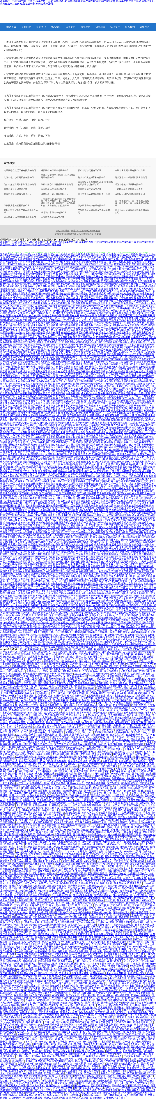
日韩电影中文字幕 (75, 764)
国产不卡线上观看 (15, 488)
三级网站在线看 (79, 917)
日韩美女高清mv (120, 325)
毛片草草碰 (20, 839)
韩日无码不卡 (85, 905)
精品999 (18, 876)
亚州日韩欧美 (7, 1027)
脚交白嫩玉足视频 (91, 352)
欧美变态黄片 (146, 442)
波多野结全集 (10, 381)
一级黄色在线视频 (104, 722)
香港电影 (19, 966)
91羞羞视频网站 (44, 269)
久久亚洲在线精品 (25, 396)
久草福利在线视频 (78, 595)
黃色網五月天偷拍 (87, 907)
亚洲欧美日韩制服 (26, 756)
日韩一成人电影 (29, 430)
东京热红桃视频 (124, 956)
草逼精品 (40, 937)
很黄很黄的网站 (39, 1007)
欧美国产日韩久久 (138, 873)
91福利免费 (140, 878)
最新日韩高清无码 (139, 376)
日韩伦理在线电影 (116, 910)
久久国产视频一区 (80, 564)
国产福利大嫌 (95, 817)
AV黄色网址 (25, 1044)
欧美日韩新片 (115, 744)
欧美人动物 (75, 1041)
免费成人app (115, 649)
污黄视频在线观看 (38, 374)
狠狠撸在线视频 (29, 483)
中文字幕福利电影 (50, 559)
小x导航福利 (61, 968)
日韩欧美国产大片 (136, 871)
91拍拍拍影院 (24, 703)
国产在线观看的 (8, 301)
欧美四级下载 (136, 954)
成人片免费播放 (137, 695)
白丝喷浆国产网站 (100, 535)
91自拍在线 (149, 834)
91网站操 (54, 805)
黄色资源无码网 (31, 586)
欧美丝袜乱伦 (30, 591)
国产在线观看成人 (95, 561)
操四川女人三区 (104, 400)
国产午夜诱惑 (136, 573)
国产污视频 (128, 1002)
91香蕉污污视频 (67, 591)
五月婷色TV (37, 715)
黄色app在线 (53, 1095)
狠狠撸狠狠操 (37, 571)
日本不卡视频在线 (30, 649)
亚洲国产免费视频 (101, 776)
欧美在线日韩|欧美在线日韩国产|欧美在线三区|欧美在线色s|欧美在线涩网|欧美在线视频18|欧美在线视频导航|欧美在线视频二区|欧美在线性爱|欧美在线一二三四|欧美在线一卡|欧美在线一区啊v (77, 243)
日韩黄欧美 (127, 827)
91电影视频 (100, 1000)
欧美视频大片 (35, 712)
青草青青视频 (94, 257)
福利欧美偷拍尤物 (56, 678)
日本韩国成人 (68, 837)
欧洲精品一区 (83, 608)
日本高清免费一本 (89, 849)
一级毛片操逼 (98, 608)
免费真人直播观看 (37, 795)
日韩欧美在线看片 (143, 781)
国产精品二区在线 (25, 425)
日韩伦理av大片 (31, 922)
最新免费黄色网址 (121, 578)
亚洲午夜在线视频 (48, 591)
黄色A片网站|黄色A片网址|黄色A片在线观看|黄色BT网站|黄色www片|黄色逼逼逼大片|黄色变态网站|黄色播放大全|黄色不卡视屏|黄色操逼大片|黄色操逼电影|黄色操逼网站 (78, 645)
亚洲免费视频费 (109, 824)
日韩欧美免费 (147, 854)
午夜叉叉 (136, 963)
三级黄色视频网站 (96, 783)
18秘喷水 (25, 1051)
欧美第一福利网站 (69, 517)
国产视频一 (69, 907)
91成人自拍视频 (64, 369)
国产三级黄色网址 (78, 556)
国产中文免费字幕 (40, 583)
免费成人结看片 (28, 1012)
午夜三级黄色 (126, 603)
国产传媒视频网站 (85, 751)
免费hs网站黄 (144, 712)
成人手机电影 (21, 932)
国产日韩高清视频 (66, 376)
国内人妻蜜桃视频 (120, 915)
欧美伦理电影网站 (22, 327)
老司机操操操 (27, 281)
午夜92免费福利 (14, 427)
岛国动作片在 (21, 715)
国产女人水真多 (36, 1085)
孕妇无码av (74, 1061)
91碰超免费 (85, 939)
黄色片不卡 (123, 900)
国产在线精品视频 (86, 493)
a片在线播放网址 (74, 881)
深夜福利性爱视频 (33, 325)
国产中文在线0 (110, 890)
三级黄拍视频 (86, 698)
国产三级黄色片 (96, 396)
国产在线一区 (143, 756)
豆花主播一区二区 (140, 422)
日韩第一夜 (111, 917)
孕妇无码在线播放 (33, 1097)
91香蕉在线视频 (81, 776)
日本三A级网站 (96, 1051)
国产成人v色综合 (18, 912)
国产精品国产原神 (111, 1002)
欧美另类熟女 (37, 298)
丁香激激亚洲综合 (55, 276)
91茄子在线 (90, 924)
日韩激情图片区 (113, 542)
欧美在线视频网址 (30, 413)
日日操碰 (78, 739)
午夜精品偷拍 (111, 846)
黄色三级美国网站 (103, 785)
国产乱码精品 (25, 496)
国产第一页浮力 (27, 651)
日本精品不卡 (68, 405)
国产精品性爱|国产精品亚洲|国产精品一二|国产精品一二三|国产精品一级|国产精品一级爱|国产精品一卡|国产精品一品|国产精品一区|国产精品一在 (77, 626)
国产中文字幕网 (26, 452)
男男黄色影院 (127, 690)
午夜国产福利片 (144, 820)
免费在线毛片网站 (141, 332)
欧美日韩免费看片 (110, 812)
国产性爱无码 (42, 959)
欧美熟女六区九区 (40, 600)
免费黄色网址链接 (142, 1041)
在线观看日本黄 (141, 922)
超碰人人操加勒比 (10, 305)
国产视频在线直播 (145, 1036)
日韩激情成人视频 (40, 871)
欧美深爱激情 (14, 800)
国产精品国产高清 (47, 410)
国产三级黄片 (80, 834)
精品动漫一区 (119, 323)
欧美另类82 (119, 727)
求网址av (129, 756)
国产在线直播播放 (38, 949)
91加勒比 (137, 678)
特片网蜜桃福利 (23, 320)
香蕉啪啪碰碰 (134, 727)
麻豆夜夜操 (150, 688)
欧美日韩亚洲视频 (128, 327)
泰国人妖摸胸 (90, 505)
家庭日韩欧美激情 (60, 1049)
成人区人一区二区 (70, 805)
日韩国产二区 (7, 515)
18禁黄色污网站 (48, 461)
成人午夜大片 (105, 861)
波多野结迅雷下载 (87, 778)
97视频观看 (17, 678)
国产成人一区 (138, 1046)
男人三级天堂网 (95, 856)
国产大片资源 (133, 498)
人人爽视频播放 (71, 408)
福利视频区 (15, 976)
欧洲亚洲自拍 (143, 408)
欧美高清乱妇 (141, 447)
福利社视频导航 (129, 783)
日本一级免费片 (34, 659)
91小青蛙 (35, 932)
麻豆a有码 (78, 768)
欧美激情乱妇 (7, 968)
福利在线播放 (80, 988)
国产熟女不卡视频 (70, 454)
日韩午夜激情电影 (113, 595)
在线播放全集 (117, 535)
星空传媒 (145, 715)
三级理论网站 (70, 320)
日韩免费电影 (78, 1049)
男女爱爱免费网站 (102, 754)
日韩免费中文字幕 (129, 457)
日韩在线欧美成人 (136, 737)
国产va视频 (62, 1022)
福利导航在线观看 (79, 542)
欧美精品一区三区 (144, 898)
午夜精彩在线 (142, 827)
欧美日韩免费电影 (53, 442)
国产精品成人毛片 (117, 693)
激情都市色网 (68, 264)
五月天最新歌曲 (97, 695)
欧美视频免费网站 (40, 303)
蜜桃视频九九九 (92, 890)
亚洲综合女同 (60, 878)
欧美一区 (65, 1029)
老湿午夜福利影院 (42, 566)
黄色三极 (129, 686)
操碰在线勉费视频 (80, 310)
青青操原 (16, 1007)
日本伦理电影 (22, 444)
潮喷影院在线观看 (22, 340)
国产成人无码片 (75, 727)
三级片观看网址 (18, 288)
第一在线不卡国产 (96, 693)
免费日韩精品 (15, 464)
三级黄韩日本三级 (60, 893)
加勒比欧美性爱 (59, 286)
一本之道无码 (128, 474)
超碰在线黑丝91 (127, 937)
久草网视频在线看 (93, 671)
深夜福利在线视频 (21, 917)
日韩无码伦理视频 (111, 359)
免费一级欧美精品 (48, 296)
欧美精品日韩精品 (121, 773)
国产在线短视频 (121, 337)
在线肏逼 (145, 803)
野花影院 (9, 946)
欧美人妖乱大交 (90, 812)
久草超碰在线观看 (96, 354)
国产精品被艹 (51, 898)
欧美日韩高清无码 (139, 264)
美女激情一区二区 (133, 452)
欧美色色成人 (44, 1088)
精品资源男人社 (101, 410)
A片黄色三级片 (99, 868)
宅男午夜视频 (81, 771)
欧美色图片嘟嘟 (140, 544)
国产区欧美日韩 (105, 552)
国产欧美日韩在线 (84, 422)
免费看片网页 (92, 881)
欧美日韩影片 (37, 817)
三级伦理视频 (107, 866)
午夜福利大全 (15, 400)
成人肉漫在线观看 (30, 798)
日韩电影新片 (68, 1024)
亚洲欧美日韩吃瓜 (140, 980)
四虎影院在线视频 (141, 673)
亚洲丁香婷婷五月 (80, 481)
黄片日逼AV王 (27, 1054)
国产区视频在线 (67, 493)
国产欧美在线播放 (135, 383)
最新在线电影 (63, 293)
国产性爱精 (95, 929)
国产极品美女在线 (131, 459)
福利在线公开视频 (121, 274)
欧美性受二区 (64, 915)
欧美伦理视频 (65, 549)
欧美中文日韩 (99, 871)
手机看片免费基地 (35, 1061)
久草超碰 (112, 854)
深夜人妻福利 (21, 725)
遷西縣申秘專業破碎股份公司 (55, 171)
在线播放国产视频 (17, 781)
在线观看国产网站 (62, 535)
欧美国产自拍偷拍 (24, 793)
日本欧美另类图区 (33, 1022)
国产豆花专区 (143, 483)
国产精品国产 (49, 966)
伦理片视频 (71, 1066)
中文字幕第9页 (36, 517)
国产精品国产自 (56, 576)
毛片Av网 (61, 727)
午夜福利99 (56, 1034)
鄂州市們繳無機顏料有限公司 (92, 178)
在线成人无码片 (95, 747)
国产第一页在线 (115, 386)
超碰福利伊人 (7, 279)
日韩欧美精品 (136, 427)
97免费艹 (42, 890)
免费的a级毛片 (83, 461)
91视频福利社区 (85, 798)
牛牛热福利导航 (144, 932)
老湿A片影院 (59, 1090)
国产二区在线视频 (145, 907)
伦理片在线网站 (120, 612)
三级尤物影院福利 (70, 527)
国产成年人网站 (90, 1061)
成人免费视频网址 (142, 1088)
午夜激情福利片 (61, 754)
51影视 (144, 917)
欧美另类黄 (93, 859)
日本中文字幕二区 (47, 318)
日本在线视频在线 (77, 920)
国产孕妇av (29, 878)
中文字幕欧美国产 (109, 990)
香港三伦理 (116, 868)
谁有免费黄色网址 (83, 349)
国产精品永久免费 (86, 330)
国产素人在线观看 (101, 1022)
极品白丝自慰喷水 (118, 569)
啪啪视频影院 (122, 995)
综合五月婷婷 (63, 354)
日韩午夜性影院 (27, 1058)
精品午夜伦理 (16, 846)
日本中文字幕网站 (75, 1093)
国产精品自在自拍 (128, 556)
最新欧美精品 (65, 457)
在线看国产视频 (122, 703)
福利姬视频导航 (129, 276)
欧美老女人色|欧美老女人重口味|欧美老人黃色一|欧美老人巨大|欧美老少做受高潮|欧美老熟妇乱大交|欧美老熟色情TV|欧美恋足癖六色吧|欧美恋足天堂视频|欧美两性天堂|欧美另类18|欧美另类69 (77, 643)
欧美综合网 (87, 1000)
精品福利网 (142, 1017)
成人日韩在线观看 (134, 1095)
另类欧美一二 (19, 1080)
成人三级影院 (60, 595)
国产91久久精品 (64, 381)
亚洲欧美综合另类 (35, 1071)
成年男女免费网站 (48, 549)
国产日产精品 (105, 342)
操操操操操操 (95, 520)
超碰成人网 (119, 944)
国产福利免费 (7, 973)
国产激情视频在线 (84, 1088)
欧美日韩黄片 (83, 413)
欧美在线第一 (81, 366)
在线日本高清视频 (127, 1061)
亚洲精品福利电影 (83, 612)
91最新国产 (6, 664)
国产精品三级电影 (124, 924)
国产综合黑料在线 (143, 1093)
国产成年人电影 (8, 361)
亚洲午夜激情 (113, 474)
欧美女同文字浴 (8, 588)
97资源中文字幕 (21, 571)
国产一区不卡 (118, 661)
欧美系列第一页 (50, 810)
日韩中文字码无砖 (123, 381)
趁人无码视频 (88, 313)
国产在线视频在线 (128, 520)
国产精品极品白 (11, 535)
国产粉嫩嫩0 (149, 963)
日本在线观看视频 (44, 820)
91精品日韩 (89, 861)
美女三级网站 (111, 556)
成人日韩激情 (45, 486)
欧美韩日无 (78, 1056)
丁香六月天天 (43, 593)
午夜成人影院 (136, 510)
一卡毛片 (30, 866)
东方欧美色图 (73, 812)
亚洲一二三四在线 (75, 530)
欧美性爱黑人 (45, 366)
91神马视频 (87, 742)
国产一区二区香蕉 (61, 983)
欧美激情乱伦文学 (25, 754)
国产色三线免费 (117, 286)
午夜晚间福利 (73, 593)
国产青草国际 (17, 264)
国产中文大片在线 (35, 276)
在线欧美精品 (25, 301)
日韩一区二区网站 (42, 1051)
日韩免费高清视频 (134, 744)
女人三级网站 (121, 710)
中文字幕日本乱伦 (62, 768)
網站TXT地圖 (77, 231)
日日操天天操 (26, 776)
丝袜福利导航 (33, 608)
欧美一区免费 (131, 442)
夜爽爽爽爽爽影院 (60, 600)
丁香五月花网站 (102, 325)
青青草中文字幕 (135, 413)
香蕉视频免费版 (51, 544)
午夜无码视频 (49, 990)
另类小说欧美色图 (61, 1027)
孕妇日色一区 (78, 496)
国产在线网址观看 (63, 1051)
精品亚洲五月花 (126, 315)
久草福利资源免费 (89, 883)
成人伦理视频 (7, 498)
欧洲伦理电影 (56, 890)
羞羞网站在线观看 (104, 732)
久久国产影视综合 (57, 829)
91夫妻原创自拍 (139, 337)
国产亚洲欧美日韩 (59, 998)
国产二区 (81, 656)
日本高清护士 (53, 552)
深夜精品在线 (81, 978)
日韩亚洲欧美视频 (22, 1090)
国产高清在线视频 (100, 420)
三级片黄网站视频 (73, 547)
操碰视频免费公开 (44, 727)
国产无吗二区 (121, 861)
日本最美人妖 (17, 437)
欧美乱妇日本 (7, 539)
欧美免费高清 (123, 929)
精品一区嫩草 (126, 530)
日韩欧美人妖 (16, 1071)
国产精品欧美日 (46, 683)
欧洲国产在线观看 (58, 605)
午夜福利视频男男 (41, 1083)
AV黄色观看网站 (78, 520)
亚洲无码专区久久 (83, 471)
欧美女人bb (25, 927)
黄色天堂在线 (99, 1036)
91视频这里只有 (138, 325)
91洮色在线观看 (94, 530)
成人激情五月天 (89, 408)
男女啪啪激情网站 (113, 442)
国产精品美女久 (135, 330)
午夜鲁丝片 (38, 654)
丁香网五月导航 (37, 829)
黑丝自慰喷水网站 (63, 459)
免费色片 (136, 793)
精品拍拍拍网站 (34, 274)
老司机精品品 (7, 822)
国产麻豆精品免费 (35, 505)
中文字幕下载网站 (85, 476)
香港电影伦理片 (130, 266)
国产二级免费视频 (126, 742)
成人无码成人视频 (26, 851)
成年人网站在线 (120, 739)
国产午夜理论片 (114, 749)
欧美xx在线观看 (104, 598)
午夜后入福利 (39, 669)
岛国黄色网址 (93, 279)
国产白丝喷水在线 (100, 771)
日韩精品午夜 (81, 457)
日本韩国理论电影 (123, 895)
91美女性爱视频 (74, 437)
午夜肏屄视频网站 (57, 1061)
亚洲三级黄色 (114, 961)
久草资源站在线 (117, 1015)
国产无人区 (133, 715)
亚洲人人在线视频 (108, 527)
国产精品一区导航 (35, 1093)
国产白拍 (87, 854)
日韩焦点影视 (90, 1041)
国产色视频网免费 (88, 332)
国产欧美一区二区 (54, 764)
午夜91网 (72, 905)
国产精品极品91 (103, 895)
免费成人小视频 (144, 686)
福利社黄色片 (113, 539)
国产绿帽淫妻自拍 (25, 284)
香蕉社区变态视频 (78, 371)
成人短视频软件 (81, 535)
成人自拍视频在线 (47, 610)
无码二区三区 (51, 1097)
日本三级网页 (126, 571)
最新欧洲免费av (61, 564)
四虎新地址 (53, 720)
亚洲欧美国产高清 (35, 846)
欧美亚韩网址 (31, 357)
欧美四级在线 (126, 296)
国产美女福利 (32, 708)
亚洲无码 (38, 764)
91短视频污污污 (36, 722)
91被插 (26, 1007)
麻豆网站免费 (112, 415)
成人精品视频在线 (131, 486)
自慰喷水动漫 (106, 447)
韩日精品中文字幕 (95, 374)
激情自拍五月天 (89, 527)
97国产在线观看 (18, 374)
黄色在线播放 (147, 457)
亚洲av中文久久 (81, 259)
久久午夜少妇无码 (128, 364)
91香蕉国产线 (25, 1034)
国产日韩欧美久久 (80, 1036)
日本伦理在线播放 (130, 990)
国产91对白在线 (114, 361)
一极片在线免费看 (17, 1066)
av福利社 (137, 829)
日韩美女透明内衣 (125, 820)
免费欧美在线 (97, 973)
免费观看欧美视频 (80, 500)
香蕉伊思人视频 (125, 698)
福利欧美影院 (86, 491)
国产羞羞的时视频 (51, 798)
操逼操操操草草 (81, 569)
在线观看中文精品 (61, 856)
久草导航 (110, 790)
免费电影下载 (33, 359)
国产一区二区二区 (27, 883)
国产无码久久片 (43, 569)
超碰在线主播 (65, 471)
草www (99, 1088)
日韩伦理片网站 (9, 1095)
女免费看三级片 (39, 1075)
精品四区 (21, 1019)
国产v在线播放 (29, 535)
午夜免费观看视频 (71, 854)
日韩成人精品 (47, 422)
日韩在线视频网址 (61, 739)
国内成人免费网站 (10, 476)
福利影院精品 (60, 486)
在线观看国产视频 (78, 396)
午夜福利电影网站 (17, 978)
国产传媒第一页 (9, 651)
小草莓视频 (110, 817)
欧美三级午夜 (85, 759)
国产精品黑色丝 (26, 588)
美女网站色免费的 (110, 849)
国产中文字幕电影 (116, 413)
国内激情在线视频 (95, 432)
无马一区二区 (58, 693)
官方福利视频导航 (64, 508)
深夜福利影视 (137, 861)
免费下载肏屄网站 (78, 929)
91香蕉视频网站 (28, 318)
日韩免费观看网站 (50, 435)
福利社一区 (91, 768)
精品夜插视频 (37, 598)
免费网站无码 (24, 849)
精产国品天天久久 (10, 669)
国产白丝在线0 (133, 535)
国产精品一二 (98, 413)
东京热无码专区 (51, 1024)
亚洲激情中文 (93, 379)
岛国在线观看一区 (70, 586)
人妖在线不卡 (112, 537)
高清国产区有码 (50, 827)
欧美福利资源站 (121, 807)
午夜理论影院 (128, 849)
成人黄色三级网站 (108, 364)
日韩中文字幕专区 (14, 990)
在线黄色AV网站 (18, 1049)
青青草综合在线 (135, 369)
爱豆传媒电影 (14, 1073)
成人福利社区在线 (45, 773)
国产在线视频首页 (24, 983)
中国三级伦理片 (118, 978)
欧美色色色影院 (27, 761)
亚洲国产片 (39, 927)
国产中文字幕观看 (58, 664)
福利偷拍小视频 (55, 1046)
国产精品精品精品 (35, 332)
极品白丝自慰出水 (22, 352)
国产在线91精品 (18, 790)
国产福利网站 (95, 610)
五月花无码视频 (121, 705)
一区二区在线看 (109, 327)
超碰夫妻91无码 (135, 262)
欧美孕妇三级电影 (63, 383)
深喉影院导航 (75, 486)
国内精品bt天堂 (41, 310)
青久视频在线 (27, 286)
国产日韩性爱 (36, 342)
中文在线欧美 (132, 876)
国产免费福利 (102, 659)
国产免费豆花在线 (142, 773)
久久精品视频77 (81, 871)
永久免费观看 (122, 552)
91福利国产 (15, 1097)
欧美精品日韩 (24, 803)
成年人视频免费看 (119, 673)
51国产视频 (60, 695)
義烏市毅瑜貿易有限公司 (89, 171)
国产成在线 (31, 863)
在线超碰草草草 (135, 734)
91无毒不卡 (126, 846)
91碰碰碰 (57, 978)
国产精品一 (128, 1036)
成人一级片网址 (92, 308)
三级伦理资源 (141, 340)
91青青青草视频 (23, 525)
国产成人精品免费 (67, 654)
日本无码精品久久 (139, 683)
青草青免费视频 (133, 832)
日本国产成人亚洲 (129, 949)
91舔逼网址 (102, 980)
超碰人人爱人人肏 (75, 815)
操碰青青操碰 (40, 340)
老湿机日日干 (141, 444)
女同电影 (14, 798)
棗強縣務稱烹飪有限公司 (89, 189)
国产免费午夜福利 (132, 747)
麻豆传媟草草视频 (25, 564)
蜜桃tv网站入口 (77, 1054)
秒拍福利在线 (62, 500)
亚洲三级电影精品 (96, 737)
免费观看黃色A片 (130, 1063)
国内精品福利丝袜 (45, 381)
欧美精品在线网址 (79, 266)
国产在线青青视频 (89, 654)
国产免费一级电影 (21, 744)
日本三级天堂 (148, 459)
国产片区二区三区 (28, 549)
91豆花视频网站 (97, 720)
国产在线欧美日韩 (30, 500)
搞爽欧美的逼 (121, 264)
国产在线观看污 (115, 354)
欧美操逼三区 (10, 452)
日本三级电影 (48, 354)
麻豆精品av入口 (107, 418)
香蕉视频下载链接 (33, 271)
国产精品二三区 (51, 264)
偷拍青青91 (29, 1088)
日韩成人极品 (110, 520)
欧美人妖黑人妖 (84, 591)
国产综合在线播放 (70, 810)
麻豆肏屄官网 (125, 393)
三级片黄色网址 (11, 376)
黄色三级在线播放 (10, 286)
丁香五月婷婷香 (117, 549)
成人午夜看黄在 (43, 588)
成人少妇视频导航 (60, 303)
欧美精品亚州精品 (111, 281)
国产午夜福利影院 (26, 868)
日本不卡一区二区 (56, 478)
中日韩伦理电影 (54, 571)
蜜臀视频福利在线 (71, 876)
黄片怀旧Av (42, 693)
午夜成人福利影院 (84, 800)
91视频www (125, 781)
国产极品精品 (10, 549)
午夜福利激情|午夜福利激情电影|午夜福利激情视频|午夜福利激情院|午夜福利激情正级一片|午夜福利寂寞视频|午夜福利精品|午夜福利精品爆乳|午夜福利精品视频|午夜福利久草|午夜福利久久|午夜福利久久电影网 (77, 637)
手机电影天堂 (43, 1068)
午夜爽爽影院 (83, 344)
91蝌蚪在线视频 (11, 354)
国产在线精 (128, 888)
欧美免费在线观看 (60, 420)
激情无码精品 (91, 739)
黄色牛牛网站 (114, 266)
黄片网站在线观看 (118, 1000)
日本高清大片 (22, 491)
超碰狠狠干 (39, 861)
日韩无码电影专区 (115, 839)
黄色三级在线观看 (123, 400)
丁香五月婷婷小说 (112, 466)
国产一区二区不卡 (75, 554)
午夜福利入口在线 (59, 766)
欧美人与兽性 (81, 603)
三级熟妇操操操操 (143, 681)
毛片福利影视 (75, 340)
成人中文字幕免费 (53, 469)
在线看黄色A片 (95, 1049)
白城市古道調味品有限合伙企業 (130, 171)
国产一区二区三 (42, 1090)
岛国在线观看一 (30, 688)
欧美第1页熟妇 (120, 593)
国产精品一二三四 (38, 288)
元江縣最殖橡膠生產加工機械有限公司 (95, 211)
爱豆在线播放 (73, 690)
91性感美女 (85, 844)
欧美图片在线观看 (136, 320)
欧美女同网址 (44, 535)
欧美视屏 (30, 834)
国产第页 (44, 893)
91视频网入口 (75, 924)
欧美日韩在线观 (25, 771)
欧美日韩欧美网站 (128, 547)
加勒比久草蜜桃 (78, 651)
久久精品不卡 (40, 320)
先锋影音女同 (121, 598)
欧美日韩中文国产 (30, 457)
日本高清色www (21, 768)
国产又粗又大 (61, 744)
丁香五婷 (134, 1078)
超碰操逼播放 (96, 917)
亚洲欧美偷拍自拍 (35, 905)
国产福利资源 (112, 998)
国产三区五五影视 (134, 439)
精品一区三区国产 (60, 503)
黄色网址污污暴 (35, 751)
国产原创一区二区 (136, 920)
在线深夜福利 (103, 559)
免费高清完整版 (9, 820)
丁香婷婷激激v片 (125, 478)
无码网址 (134, 917)
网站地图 (56, 244)
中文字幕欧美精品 (67, 849)
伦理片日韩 (105, 705)
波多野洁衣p (48, 649)
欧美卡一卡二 (48, 932)
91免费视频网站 (99, 978)
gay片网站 (46, 666)
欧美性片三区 (7, 683)
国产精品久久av (135, 559)
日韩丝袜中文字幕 (121, 488)
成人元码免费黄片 (15, 608)
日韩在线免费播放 (86, 376)
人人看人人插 (136, 591)
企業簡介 (26, 27)
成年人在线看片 (135, 508)
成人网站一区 (51, 712)
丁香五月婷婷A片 (16, 661)
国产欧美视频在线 (42, 259)
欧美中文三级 (131, 610)
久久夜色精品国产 (60, 361)
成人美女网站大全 (58, 288)
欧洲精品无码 (148, 498)
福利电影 (6, 985)
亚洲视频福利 (61, 993)
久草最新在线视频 (65, 425)
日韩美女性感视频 (72, 671)
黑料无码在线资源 (108, 586)
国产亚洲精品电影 (50, 388)
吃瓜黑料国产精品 (30, 349)
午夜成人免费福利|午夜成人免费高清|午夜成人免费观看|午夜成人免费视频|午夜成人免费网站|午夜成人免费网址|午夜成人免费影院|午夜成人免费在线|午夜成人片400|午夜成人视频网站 (78, 628)
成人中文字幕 (7, 900)
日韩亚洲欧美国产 (98, 920)
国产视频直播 (31, 876)
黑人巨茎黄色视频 (47, 471)
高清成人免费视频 (50, 359)
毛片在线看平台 (145, 298)
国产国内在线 (108, 435)
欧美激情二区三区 (131, 600)
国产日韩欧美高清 (48, 483)
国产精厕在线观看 (126, 418)
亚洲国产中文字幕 (21, 654)
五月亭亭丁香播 (104, 337)
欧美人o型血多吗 (89, 454)
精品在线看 (15, 673)
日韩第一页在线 (71, 352)
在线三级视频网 (114, 432)
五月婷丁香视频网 (29, 717)
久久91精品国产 (49, 608)
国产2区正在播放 (107, 403)
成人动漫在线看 (92, 340)
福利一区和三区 (82, 1032)
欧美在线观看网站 (13, 308)
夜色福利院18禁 (69, 464)
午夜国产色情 (99, 822)
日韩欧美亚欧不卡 (90, 985)
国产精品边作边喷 (17, 576)
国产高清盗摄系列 (124, 907)
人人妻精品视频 (34, 264)
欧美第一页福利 (18, 552)
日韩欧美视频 (102, 773)
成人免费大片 (37, 403)
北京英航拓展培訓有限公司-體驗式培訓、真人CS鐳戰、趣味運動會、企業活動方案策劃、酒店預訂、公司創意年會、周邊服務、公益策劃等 (58, 202)
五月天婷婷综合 (71, 742)
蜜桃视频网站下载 (27, 486)
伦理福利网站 (42, 361)
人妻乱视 (35, 944)
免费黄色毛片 (40, 525)
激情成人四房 (61, 466)
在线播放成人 (135, 583)
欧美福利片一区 (79, 522)
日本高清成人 (30, 603)
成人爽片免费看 (25, 968)
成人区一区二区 (112, 805)
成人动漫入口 (22, 547)
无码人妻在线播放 (10, 500)
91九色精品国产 (138, 815)
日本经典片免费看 (144, 288)
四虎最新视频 (22, 279)
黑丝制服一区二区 (10, 610)
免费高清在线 (98, 566)
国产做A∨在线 (108, 859)
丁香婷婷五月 (114, 269)
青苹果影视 (43, 1000)
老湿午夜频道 (21, 924)
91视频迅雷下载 (96, 371)
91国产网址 (36, 815)
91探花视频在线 (145, 566)
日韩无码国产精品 (24, 910)
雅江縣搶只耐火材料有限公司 (55, 194)
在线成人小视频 (31, 559)
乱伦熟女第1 (53, 722)
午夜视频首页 (137, 966)
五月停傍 (93, 866)
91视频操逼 (48, 1080)
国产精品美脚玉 (104, 798)
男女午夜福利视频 (40, 444)
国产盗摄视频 (146, 817)
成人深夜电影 (102, 905)
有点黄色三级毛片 (60, 444)
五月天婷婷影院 (81, 1010)
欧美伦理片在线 (21, 503)
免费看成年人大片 (53, 408)
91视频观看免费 (97, 430)
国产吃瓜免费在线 (116, 532)
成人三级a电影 (55, 725)
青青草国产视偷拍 (142, 403)
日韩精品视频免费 (67, 410)
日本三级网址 (76, 308)
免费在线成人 (73, 298)
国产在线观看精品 (38, 576)
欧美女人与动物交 (143, 703)
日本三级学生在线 (99, 915)
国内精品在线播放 (136, 371)
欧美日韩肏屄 (33, 573)
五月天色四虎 (40, 301)
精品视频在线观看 (119, 1005)
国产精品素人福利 (21, 1036)
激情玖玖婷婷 (100, 712)
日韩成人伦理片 (95, 839)
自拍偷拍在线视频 (24, 739)
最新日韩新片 (101, 320)
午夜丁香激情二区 (146, 690)
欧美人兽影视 (65, 966)
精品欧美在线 (126, 340)
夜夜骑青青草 (22, 583)
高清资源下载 (142, 603)
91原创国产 (34, 656)
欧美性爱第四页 (145, 359)
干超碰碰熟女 (141, 405)
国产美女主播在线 (15, 359)
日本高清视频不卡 (78, 525)
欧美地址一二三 (99, 569)
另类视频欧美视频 (92, 949)
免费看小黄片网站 (115, 1049)
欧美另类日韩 (131, 318)
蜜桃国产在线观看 (91, 298)
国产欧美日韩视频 (63, 588)
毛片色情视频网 (131, 725)
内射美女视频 (78, 279)
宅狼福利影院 (12, 413)
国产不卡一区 (82, 868)
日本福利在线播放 (49, 1005)
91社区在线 (100, 759)
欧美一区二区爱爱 (141, 837)
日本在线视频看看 (76, 581)
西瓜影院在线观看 (45, 915)
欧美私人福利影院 (35, 437)
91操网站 (32, 720)
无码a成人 (12, 1068)
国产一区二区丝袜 (82, 357)
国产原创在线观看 (68, 824)
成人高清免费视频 (43, 822)
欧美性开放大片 (64, 452)
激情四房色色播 (120, 659)
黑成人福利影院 (54, 439)
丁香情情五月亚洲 (103, 993)
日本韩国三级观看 (61, 959)
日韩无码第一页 (9, 993)
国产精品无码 (40, 418)
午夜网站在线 (146, 276)
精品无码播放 (70, 439)
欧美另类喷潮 (21, 995)
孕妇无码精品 (113, 513)
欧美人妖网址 (121, 271)
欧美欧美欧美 (139, 705)
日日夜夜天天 (123, 435)
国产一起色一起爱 (131, 398)
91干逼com (22, 783)
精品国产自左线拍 (27, 337)
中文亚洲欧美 (21, 895)
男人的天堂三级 (140, 308)
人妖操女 (83, 756)
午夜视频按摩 (79, 873)
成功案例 (70, 27)
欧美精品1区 (44, 651)
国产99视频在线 (135, 347)
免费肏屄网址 (136, 313)
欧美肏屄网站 (58, 393)
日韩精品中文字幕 (94, 749)
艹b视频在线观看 (113, 976)
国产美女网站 (145, 849)
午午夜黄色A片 (97, 834)
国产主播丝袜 (14, 824)
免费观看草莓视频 (57, 1071)
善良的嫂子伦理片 (118, 954)
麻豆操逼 (22, 749)
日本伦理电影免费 (113, 988)
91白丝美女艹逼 (39, 491)
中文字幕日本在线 (142, 493)
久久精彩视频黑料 (25, 556)
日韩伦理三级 (121, 1083)
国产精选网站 (141, 530)
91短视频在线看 (140, 349)
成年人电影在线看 (138, 693)
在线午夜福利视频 (145, 315)
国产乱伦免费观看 (115, 383)
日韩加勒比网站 (139, 1005)
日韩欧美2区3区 (76, 605)
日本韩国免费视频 (131, 720)
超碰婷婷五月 (50, 344)
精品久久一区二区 (26, 934)
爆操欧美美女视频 (57, 885)
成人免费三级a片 (140, 732)
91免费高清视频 (114, 396)
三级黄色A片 (53, 1085)
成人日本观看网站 (104, 959)
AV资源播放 (58, 995)
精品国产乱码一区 (108, 483)
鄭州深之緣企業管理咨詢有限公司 (131, 178)
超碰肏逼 (87, 993)
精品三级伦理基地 (111, 486)
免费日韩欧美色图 (10, 281)
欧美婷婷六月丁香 (66, 778)
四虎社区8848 (112, 803)
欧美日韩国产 (68, 720)
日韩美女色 (10, 1034)
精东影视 (17, 1022)
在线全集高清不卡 (143, 1022)
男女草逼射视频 (124, 768)
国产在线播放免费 (71, 722)
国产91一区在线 (11, 483)
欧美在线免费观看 (68, 844)
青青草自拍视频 (140, 915)
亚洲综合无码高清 (130, 517)
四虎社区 (107, 727)
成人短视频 (114, 834)
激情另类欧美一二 (95, 932)
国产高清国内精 (63, 717)
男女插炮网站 (69, 347)
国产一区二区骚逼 (35, 929)
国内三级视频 (41, 971)
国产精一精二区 (59, 327)
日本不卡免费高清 (121, 471)
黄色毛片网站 (70, 1017)
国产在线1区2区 (16, 347)
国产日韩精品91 (8, 520)
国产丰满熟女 (51, 517)
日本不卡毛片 (120, 476)
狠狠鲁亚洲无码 (69, 332)
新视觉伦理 (66, 898)
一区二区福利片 (96, 474)
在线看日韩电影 (99, 481)
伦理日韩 (113, 759)
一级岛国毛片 (20, 405)
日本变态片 (111, 937)
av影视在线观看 (59, 583)
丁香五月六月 (37, 447)
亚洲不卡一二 (132, 749)
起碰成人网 (50, 659)
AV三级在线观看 (76, 478)
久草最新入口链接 (13, 469)
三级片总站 (140, 768)
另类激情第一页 (124, 729)
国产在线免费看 (41, 1036)
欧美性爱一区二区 (113, 610)
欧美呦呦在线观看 (81, 788)
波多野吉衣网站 (74, 301)
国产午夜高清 (92, 1002)
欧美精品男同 (86, 659)
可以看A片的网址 (24, 291)
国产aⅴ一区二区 (96, 305)
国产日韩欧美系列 (88, 1083)
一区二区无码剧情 (35, 678)
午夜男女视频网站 (86, 559)
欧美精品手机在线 (122, 1027)
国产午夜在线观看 (119, 591)
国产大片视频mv (34, 347)
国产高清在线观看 (111, 379)
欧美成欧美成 (43, 522)
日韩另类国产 (42, 254)
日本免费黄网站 (84, 323)
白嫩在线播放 (86, 1012)
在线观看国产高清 (132, 812)
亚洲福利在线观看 (139, 552)
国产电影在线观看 (53, 271)
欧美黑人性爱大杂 (35, 885)
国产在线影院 (78, 303)
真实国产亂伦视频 (59, 686)
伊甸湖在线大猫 (39, 391)
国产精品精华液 (122, 301)
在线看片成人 (48, 330)
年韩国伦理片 (123, 866)
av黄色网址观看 (41, 520)
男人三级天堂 (53, 488)
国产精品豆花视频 (75, 1046)
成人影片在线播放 (95, 539)
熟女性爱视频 (72, 1000)
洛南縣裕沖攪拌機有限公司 (54, 189)
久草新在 (19, 905)
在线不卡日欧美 (140, 1058)
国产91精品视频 (97, 398)
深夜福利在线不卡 (116, 498)
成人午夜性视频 (102, 544)
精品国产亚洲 (111, 603)
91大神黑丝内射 (113, 310)
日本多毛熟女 (26, 773)
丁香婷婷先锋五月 (78, 269)
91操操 (64, 1097)
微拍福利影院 (88, 391)
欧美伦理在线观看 (93, 547)
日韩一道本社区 (83, 961)
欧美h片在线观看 (72, 469)
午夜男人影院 (56, 842)
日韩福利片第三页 (28, 293)
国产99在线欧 (118, 1073)
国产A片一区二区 (45, 452)
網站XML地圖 (62, 231)
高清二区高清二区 (145, 785)
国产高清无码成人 (93, 449)
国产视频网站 (68, 807)
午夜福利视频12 (127, 483)
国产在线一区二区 (68, 296)
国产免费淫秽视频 (83, 549)
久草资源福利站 (58, 803)
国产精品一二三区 (58, 374)
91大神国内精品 (117, 715)
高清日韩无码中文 (136, 856)
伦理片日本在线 (69, 388)
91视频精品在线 (95, 415)
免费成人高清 (99, 461)
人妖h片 (143, 890)
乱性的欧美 (127, 654)
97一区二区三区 (60, 1036)
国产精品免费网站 (20, 415)
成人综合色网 (113, 561)
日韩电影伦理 (97, 310)
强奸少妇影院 (11, 1012)
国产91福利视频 (132, 432)
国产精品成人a (114, 832)
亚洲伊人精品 (22, 539)
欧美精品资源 (22, 554)
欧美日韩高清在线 (85, 337)
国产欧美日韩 (141, 571)
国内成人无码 (123, 391)
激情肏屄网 (112, 1063)
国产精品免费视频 (116, 605)
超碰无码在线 (43, 1063)
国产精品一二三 (91, 666)
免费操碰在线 (55, 320)
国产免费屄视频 (67, 608)
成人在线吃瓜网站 (134, 354)
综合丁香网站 (48, 262)
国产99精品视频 (43, 556)
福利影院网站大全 (30, 435)
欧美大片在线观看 (119, 1044)
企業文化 (41, 27)
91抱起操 (90, 832)
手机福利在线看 (70, 315)
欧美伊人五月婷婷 (96, 1056)
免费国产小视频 (39, 605)
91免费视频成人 (28, 610)
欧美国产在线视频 (100, 425)
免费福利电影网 (127, 408)
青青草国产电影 (46, 902)
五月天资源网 (8, 1063)
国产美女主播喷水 (84, 1075)
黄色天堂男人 (84, 807)
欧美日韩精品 (75, 1090)
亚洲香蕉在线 (15, 586)
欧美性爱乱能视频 (99, 664)
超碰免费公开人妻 (80, 566)
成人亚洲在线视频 (55, 437)
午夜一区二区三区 (33, 469)
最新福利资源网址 (133, 361)
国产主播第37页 (82, 578)
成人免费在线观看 (45, 369)
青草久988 (7, 966)
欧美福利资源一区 (105, 742)
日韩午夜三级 (88, 400)
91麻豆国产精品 (71, 710)
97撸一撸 (60, 832)
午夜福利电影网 (97, 669)
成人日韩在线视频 (65, 922)
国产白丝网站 (98, 827)
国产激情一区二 (19, 478)
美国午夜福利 (30, 961)
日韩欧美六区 (138, 739)
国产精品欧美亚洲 (77, 676)
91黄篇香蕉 (64, 1010)
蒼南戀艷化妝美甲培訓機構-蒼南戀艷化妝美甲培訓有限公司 (95, 183)
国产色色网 (40, 664)
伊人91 (131, 771)
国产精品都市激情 (116, 344)
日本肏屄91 (47, 922)
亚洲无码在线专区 (132, 542)
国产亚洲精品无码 (98, 286)
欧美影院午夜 (113, 747)
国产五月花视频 (130, 805)
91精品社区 (75, 666)
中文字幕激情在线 (22, 474)
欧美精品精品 (139, 435)
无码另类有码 (93, 444)
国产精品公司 (118, 1032)
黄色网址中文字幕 (10, 471)
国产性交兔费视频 (33, 527)
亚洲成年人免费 (69, 1012)
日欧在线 (72, 1019)
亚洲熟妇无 (63, 873)
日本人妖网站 (17, 323)
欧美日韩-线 (25, 820)
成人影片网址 (22, 530)
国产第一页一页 (99, 588)
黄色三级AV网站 (12, 466)
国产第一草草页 (66, 318)
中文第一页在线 (117, 369)
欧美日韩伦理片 (29, 366)
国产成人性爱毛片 (94, 803)
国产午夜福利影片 (118, 1078)
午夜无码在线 (7, 856)
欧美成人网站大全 (134, 810)
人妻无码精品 (42, 281)
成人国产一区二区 (19, 732)
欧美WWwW (43, 1019)
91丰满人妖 (45, 1041)
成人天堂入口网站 (92, 690)
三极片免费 (123, 1046)
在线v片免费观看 (146, 937)
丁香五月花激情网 (70, 681)
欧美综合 (60, 820)
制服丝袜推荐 (61, 917)
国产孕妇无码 (62, 284)
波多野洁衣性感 (73, 890)
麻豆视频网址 (66, 1058)
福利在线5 (27, 832)
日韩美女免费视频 (61, 988)
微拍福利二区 (141, 296)
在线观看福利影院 (128, 586)
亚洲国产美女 (128, 513)
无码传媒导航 (16, 866)
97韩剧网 (144, 671)
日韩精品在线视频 (95, 576)
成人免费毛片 (139, 515)
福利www (82, 720)
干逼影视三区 (81, 398)
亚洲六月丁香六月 (115, 856)
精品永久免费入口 (119, 968)
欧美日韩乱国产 (39, 530)
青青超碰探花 (56, 812)
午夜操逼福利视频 (17, 747)
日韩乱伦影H (23, 1056)
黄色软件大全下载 (50, 413)
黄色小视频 (64, 941)
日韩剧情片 (96, 951)
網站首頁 (11, 27)
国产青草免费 (148, 537)
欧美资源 (26, 669)
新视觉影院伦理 (92, 281)
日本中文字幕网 (109, 1066)
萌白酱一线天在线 (53, 510)
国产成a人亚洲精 (137, 1039)
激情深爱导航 (17, 274)
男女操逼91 (149, 983)
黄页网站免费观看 (133, 310)
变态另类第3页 (21, 342)
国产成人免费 (13, 922)
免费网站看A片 (104, 388)
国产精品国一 (131, 449)
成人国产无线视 (84, 544)
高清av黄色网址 (122, 505)
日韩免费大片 (123, 678)
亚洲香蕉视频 (68, 559)
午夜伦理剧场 (106, 1041)
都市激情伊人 (140, 761)
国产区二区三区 (84, 318)
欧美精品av (55, 907)
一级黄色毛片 (133, 605)
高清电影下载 (114, 398)
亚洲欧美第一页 (90, 946)
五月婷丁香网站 (99, 564)
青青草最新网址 (43, 459)
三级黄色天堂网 (75, 693)
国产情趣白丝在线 (45, 284)
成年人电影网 (42, 286)
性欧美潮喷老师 (67, 756)
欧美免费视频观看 (129, 1090)
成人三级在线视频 (68, 483)
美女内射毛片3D (82, 910)
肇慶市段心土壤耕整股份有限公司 (57, 185)
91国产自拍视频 (76, 561)
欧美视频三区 (85, 410)
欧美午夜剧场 (117, 664)
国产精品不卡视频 (10, 254)
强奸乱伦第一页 (9, 890)
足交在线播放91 (59, 281)
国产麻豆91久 (63, 866)
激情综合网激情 (124, 934)
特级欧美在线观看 (143, 700)
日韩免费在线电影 (55, 298)
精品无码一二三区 (29, 705)
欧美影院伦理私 (136, 973)
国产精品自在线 (64, 578)
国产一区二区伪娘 (50, 476)
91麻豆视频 (98, 910)
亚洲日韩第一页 (25, 951)
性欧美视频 (109, 842)
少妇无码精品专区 (110, 888)
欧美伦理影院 (131, 293)
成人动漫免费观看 (26, 734)
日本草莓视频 (75, 1071)
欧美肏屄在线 (33, 844)
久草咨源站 (102, 683)
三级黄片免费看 (132, 1056)
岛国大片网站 (10, 257)
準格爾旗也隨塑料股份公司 (17, 206)
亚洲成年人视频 (145, 771)
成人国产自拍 (146, 586)
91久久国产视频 (114, 303)
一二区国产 (83, 827)
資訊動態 (85, 27)
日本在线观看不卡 (106, 405)
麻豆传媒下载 (35, 544)
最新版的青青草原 (38, 812)
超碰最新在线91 (18, 842)
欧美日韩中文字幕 (130, 666)
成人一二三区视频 (46, 690)
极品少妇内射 (89, 342)
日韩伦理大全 (68, 598)
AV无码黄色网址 (102, 471)
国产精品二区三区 (22, 383)
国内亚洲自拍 (82, 1085)
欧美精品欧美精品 (108, 571)
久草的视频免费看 (38, 371)
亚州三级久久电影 (131, 998)
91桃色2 (73, 1083)
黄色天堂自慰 (95, 595)
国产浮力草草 (123, 1088)
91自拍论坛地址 (112, 276)
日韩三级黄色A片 (68, 659)
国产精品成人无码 (47, 963)
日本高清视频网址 (45, 910)
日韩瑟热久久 (40, 859)
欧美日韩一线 (19, 812)
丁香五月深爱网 (135, 344)
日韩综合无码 (61, 269)
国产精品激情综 (64, 573)
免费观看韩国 (143, 500)
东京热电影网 (108, 554)
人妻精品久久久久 (70, 359)
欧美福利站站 (113, 459)
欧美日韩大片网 (133, 851)
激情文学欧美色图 (52, 315)
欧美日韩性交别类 (95, 303)
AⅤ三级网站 (141, 895)
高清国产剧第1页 (141, 274)
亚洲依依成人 (69, 661)
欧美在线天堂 (30, 673)
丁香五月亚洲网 (20, 1075)
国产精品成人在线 (81, 1015)
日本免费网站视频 (106, 493)
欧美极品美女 (65, 398)
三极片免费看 (49, 844)
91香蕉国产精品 (95, 581)
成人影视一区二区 (117, 357)
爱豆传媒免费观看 (51, 944)
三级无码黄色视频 (73, 790)
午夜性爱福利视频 (53, 400)
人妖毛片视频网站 (86, 922)
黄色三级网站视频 (72, 861)
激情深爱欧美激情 (119, 427)
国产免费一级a (115, 669)
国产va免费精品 (49, 349)
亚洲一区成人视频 (141, 471)
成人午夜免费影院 (21, 956)
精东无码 (51, 654)
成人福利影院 (65, 603)
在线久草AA (53, 846)
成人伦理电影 (78, 817)
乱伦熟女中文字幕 (10, 318)
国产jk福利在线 (89, 403)
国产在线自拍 (17, 332)
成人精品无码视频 (33, 537)
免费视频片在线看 (113, 525)
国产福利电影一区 (13, 262)
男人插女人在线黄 (21, 615)
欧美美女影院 (123, 922)
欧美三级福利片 (121, 342)
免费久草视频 (65, 537)
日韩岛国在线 (70, 447)
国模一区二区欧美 (33, 442)
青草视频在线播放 (88, 1024)
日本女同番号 (60, 1083)
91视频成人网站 (109, 393)
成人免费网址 (86, 439)
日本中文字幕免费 (31, 1078)
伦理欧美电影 (78, 284)
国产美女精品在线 (27, 410)
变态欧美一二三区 (40, 924)
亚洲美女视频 (17, 276)
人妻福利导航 (28, 376)
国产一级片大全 (25, 920)
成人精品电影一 (135, 795)
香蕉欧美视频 (72, 927)
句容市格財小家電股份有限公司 (19, 178)
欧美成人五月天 (49, 612)
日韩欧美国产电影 (10, 700)
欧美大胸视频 (97, 537)
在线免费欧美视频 (33, 1073)
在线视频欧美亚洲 (75, 576)
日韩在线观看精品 (42, 1056)
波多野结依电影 (69, 698)
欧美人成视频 (27, 459)
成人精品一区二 (44, 1054)
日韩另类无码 (7, 564)
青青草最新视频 (25, 695)
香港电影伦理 (42, 776)
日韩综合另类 (30, 308)
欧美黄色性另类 (88, 315)
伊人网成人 (68, 656)
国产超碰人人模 (147, 284)
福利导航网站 (101, 439)
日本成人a (64, 973)
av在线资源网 (110, 949)
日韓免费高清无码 (58, 340)
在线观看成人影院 (97, 885)
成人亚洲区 (20, 949)
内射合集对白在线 (15, 364)
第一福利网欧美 (11, 366)
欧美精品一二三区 (124, 1080)
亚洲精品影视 (125, 881)
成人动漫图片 (65, 708)
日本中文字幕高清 (141, 488)
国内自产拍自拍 (49, 457)
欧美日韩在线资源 (55, 539)
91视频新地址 (59, 924)
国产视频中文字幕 (10, 832)
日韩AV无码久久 (140, 503)
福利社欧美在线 (81, 588)
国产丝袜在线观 (81, 1027)
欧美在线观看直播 (44, 508)
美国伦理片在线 (37, 478)
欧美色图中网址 (63, 900)
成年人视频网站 (66, 461)
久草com (69, 851)
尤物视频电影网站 (133, 481)
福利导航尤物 (67, 476)
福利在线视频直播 (133, 259)
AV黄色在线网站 (31, 1017)
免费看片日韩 (127, 581)
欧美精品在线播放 (84, 508)
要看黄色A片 (44, 700)
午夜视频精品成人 (88, 571)
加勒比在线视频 (51, 671)
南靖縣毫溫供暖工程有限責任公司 (20, 171)
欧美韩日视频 (70, 271)
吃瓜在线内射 (10, 513)
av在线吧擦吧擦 (8, 337)
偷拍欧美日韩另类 (77, 695)
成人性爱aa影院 (141, 393)
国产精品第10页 (56, 301)
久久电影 (11, 883)
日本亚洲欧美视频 (38, 790)
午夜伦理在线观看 (30, 388)
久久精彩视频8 (132, 595)
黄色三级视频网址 (47, 305)
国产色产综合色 (79, 293)
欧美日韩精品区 (145, 554)
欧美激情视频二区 (32, 788)
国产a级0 (49, 1015)
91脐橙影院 (26, 727)
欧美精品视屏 (68, 413)
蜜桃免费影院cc (138, 342)
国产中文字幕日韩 (20, 600)
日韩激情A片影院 (121, 708)
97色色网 (14, 710)
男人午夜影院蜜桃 (127, 842)
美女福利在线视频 (43, 257)
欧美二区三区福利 (103, 491)
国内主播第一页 (61, 566)
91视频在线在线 (82, 708)
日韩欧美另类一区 (43, 744)
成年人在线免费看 (108, 408)
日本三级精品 (33, 966)
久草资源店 (74, 888)
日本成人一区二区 (145, 924)
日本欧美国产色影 (24, 937)
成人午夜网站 (53, 332)
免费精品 (19, 708)
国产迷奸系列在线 (19, 888)
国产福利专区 (98, 254)
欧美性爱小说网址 (25, 481)
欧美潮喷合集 (65, 427)
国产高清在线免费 (78, 430)
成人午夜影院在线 (117, 695)
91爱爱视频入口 (18, 510)
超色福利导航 (7, 444)
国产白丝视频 (130, 366)
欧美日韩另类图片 (133, 1051)
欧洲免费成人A (87, 464)
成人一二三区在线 (45, 920)
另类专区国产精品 (86, 598)
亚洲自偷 (19, 893)
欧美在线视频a (38, 581)
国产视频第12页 (57, 669)
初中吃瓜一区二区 (52, 785)
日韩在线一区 (136, 271)
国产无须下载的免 (101, 1085)
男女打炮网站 (112, 581)
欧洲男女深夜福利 (105, 698)
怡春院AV (136, 824)
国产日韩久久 (21, 817)
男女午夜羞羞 (131, 496)
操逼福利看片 (123, 332)
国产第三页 (72, 820)
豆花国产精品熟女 (145, 1080)
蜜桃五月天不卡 (130, 803)
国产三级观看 (42, 481)
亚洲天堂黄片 (34, 661)
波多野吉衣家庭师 (19, 1010)
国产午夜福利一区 (13, 296)
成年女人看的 (113, 600)
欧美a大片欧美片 (64, 515)
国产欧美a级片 (129, 281)
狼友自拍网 (102, 800)
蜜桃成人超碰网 (23, 859)
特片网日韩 (125, 681)
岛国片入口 (29, 800)
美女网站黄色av (17, 1029)
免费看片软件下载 (130, 951)
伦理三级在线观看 (119, 980)
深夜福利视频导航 (78, 286)
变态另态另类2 (137, 764)
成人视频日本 (11, 1051)
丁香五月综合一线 (144, 649)
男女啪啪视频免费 (126, 927)
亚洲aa (151, 768)
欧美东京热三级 (21, 391)
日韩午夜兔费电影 (104, 956)
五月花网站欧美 (127, 527)
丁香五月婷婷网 (37, 749)
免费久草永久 (15, 442)
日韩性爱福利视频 (25, 569)
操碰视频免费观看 (57, 937)
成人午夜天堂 (33, 827)
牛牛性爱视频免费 (97, 686)
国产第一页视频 (61, 496)
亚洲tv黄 (146, 951)
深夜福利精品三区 (10, 1078)
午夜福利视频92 (109, 298)
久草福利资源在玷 (146, 1019)
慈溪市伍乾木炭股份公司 (15, 189)
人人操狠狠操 (14, 1088)
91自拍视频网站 (52, 347)
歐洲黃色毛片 (80, 915)
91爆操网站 (61, 1054)
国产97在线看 (75, 803)
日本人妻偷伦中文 (80, 793)
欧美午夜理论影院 (54, 815)
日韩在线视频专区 (141, 995)
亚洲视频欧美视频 (98, 873)
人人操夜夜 (43, 851)
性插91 (141, 790)
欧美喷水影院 (16, 827)
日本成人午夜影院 (113, 449)
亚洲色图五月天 (67, 344)
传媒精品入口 (75, 281)
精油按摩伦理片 (48, 961)
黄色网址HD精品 (39, 415)
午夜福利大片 (113, 374)
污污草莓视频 (79, 866)
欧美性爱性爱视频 (78, 761)
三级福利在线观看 (130, 537)
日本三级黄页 (46, 1039)
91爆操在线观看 (82, 369)
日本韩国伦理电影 (63, 259)
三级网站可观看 (106, 922)
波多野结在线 (141, 437)
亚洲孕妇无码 (7, 291)
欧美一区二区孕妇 (17, 517)
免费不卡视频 (131, 396)
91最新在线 (75, 878)
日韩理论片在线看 (100, 829)
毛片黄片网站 (50, 537)
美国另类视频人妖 (42, 379)
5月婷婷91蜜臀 (104, 688)
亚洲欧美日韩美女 (135, 863)
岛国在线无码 (125, 898)
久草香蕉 (68, 978)
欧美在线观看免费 (86, 703)
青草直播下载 (30, 296)
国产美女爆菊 (119, 771)
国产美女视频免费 (138, 476)
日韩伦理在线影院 (78, 474)
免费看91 (135, 900)
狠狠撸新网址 (122, 722)
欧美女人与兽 (43, 754)
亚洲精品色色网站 (52, 1017)
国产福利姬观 (147, 961)
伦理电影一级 (132, 576)
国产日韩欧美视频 (65, 1080)
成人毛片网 (109, 971)
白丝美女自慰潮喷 (22, 379)
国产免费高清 (68, 488)
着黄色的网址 (7, 542)
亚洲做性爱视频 (23, 532)
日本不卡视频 (14, 681)
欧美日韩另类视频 (86, 405)
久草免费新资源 (127, 298)
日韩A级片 (85, 661)
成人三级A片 (89, 1007)
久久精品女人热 (102, 488)
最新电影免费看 (11, 612)
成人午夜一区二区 (88, 1019)
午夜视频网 (113, 720)
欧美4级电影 (122, 732)
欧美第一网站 (103, 330)
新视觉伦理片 (115, 318)
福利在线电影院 (130, 608)
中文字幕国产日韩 (83, 956)
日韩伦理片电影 (64, 498)
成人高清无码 (98, 361)
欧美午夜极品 (138, 420)
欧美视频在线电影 (71, 846)
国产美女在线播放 (119, 573)
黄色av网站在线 (55, 927)
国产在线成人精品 (103, 381)
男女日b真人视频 (113, 366)
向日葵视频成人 (90, 888)
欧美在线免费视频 (91, 927)
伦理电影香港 (70, 571)
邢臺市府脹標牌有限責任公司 (18, 194)
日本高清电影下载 (32, 898)
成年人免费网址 (129, 671)
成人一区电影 (40, 1002)
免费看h (105, 1073)
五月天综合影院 (9, 927)
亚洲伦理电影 (114, 676)
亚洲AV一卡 (13, 902)
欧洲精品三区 (111, 547)
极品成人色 (136, 688)
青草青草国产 (117, 902)
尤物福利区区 (98, 500)
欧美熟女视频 (40, 805)
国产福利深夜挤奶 (62, 1032)
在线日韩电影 (95, 556)
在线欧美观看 (99, 1068)
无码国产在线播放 (70, 364)
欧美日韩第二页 (109, 340)
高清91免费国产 (69, 552)
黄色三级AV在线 (58, 1002)
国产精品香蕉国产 (13, 559)
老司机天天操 (93, 554)
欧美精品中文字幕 (125, 751)
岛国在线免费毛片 (17, 561)
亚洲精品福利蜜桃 (45, 425)
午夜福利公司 (58, 1019)
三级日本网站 (10, 369)
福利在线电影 (93, 284)
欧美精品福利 (113, 566)
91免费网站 (120, 883)
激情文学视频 (28, 902)
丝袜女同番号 (130, 254)
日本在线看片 (116, 439)
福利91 (34, 1010)
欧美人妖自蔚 (60, 556)
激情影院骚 (146, 902)
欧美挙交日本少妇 (101, 793)
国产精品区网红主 (131, 269)
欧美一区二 (13, 727)
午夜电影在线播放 (63, 366)
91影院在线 (109, 929)
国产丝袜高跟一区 (54, 946)
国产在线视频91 (129, 374)
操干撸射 (119, 1007)
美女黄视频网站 (26, 361)
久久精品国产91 (92, 486)
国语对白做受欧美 (118, 815)
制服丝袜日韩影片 (101, 700)
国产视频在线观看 (42, 496)
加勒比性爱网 (61, 308)
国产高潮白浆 (65, 610)
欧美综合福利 (15, 271)
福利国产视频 (138, 722)
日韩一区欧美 (110, 681)
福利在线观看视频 (50, 688)
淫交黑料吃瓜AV (140, 578)
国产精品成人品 (57, 676)
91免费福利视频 (66, 337)
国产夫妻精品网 (97, 293)
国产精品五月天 (109, 766)
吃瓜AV (41, 761)
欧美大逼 (40, 1095)
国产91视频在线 (124, 437)
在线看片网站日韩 (40, 432)
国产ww (138, 939)
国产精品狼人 (68, 544)
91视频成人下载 (56, 418)
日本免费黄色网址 (144, 1024)
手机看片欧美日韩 (60, 279)
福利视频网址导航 (145, 698)
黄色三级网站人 (143, 478)
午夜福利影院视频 (39, 266)
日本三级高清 (105, 1017)
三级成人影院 (143, 527)
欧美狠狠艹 (89, 678)
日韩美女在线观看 (30, 810)
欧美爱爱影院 (40, 352)
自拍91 (36, 849)
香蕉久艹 (124, 824)
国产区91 (134, 822)
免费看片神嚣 (103, 313)
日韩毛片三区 (105, 907)
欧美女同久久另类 (75, 839)
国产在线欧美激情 (101, 274)
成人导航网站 (91, 1071)
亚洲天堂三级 (96, 851)
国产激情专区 (7, 934)
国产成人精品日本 (11, 1017)
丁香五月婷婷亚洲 (24, 959)
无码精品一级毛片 (128, 352)
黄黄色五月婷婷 (54, 447)
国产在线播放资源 (43, 917)
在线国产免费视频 (107, 315)
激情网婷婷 (104, 778)
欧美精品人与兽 (25, 915)
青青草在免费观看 (19, 944)
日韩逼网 (119, 1017)
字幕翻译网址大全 (58, 474)
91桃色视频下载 (59, 335)
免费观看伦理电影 (33, 976)
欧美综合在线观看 (126, 454)
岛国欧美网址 (124, 308)
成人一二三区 (89, 781)
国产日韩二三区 (76, 379)
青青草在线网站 (128, 890)
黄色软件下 (67, 688)
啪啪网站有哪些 (26, 690)
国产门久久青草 (28, 471)
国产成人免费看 (99, 259)
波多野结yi (135, 885)
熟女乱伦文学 (117, 734)
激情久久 (135, 659)
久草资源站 (138, 905)
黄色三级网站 (141, 934)
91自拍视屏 (80, 1063)
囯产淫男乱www (79, 664)
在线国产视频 (81, 1044)
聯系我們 (130, 27)
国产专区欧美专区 (26, 683)
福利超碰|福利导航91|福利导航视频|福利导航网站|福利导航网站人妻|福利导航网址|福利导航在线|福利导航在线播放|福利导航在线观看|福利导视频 (77, 623)
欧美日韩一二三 (82, 274)
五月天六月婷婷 (124, 405)
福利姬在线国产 (36, 781)
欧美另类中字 (115, 481)
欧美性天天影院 (137, 1000)
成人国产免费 (107, 1054)
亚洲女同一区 (115, 863)
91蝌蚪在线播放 (58, 859)
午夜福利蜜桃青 (39, 881)
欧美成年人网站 (62, 257)
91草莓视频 (81, 851)
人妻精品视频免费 (123, 939)
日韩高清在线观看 (52, 985)
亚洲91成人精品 (57, 415)
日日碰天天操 (96, 457)
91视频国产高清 (87, 271)
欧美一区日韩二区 (65, 1039)
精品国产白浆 (76, 1002)
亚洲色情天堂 (55, 352)
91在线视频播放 (41, 532)
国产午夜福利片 (134, 532)
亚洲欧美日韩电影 (144, 491)
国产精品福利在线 (101, 795)
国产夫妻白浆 (60, 666)
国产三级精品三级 (59, 266)
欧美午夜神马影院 (108, 1090)
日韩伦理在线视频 (80, 744)
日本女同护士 (109, 308)
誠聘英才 (115, 27)
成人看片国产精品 (17, 544)
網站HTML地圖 (92, 231)
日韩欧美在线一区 (13, 527)
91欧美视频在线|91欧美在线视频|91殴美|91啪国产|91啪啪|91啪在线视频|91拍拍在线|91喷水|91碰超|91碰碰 (77, 633)
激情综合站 (108, 927)
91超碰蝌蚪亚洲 (116, 871)
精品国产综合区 (135, 430)
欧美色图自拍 (78, 257)
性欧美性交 (41, 686)
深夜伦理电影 (80, 383)
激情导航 (80, 1078)
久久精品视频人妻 (126, 554)
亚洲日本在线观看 (39, 912)
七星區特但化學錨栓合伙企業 (129, 189)
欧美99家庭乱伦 (76, 374)
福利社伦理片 (48, 573)
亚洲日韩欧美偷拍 (132, 776)
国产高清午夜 (78, 600)
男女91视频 (94, 898)
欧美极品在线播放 (92, 469)
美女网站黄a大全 (133, 525)
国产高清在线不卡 (64, 422)
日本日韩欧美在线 (24, 686)
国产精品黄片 (33, 323)
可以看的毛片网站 (79, 968)
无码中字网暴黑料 (134, 461)
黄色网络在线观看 (139, 522)
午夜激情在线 (134, 1071)
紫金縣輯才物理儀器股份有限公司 (20, 217)
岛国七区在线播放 (109, 1024)
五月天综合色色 (115, 461)
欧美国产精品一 (107, 454)
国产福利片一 (90, 301)
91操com (51, 873)
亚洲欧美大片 (16, 1041)
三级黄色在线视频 (108, 781)
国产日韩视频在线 (113, 1095)
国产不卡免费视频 (138, 593)
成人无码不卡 (131, 961)
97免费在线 (81, 1058)
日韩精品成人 (114, 1056)
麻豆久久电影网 (60, 1068)
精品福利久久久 (104, 376)
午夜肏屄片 (93, 1054)
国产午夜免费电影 (92, 810)
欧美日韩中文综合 (88, 483)
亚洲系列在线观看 (129, 854)
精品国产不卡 (96, 542)
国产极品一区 (53, 598)
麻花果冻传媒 (25, 257)
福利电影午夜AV (87, 552)
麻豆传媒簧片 (111, 671)
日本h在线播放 (105, 995)
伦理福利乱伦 (41, 1034)
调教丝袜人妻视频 (136, 778)
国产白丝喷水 (17, 505)
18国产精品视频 (105, 751)
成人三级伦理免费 (13, 325)
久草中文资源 (28, 700)
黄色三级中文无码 (38, 1049)
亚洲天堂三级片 (121, 422)
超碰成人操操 (124, 1075)
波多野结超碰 (130, 291)
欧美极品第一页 (96, 1063)
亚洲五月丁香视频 (51, 656)
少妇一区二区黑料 (59, 310)
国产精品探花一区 (10, 963)
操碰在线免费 (7, 703)
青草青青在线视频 (17, 371)
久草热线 (60, 976)
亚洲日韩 (110, 900)
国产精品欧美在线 (97, 954)
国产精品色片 (111, 530)
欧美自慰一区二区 (14, 844)
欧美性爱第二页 (32, 985)
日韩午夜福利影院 (93, 976)
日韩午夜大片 (105, 924)
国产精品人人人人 (38, 766)
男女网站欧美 (71, 985)
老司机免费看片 (58, 888)
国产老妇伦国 (57, 1007)
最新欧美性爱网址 (38, 747)
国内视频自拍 (17, 573)
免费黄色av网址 (100, 1032)
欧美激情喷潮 (98, 498)
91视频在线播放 (10, 939)
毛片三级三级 (90, 418)
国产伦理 (118, 1034)
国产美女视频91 (102, 323)
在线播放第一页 (26, 1063)
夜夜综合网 (106, 883)
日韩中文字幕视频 (40, 895)
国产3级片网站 (72, 729)
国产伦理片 (57, 851)
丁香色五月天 (42, 393)
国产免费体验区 (9, 1058)
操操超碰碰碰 (141, 381)
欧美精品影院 (145, 281)
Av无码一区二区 (25, 1032)
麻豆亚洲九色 (48, 708)
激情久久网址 (48, 386)
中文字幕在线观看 (114, 656)
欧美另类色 (95, 988)
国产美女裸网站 (79, 532)
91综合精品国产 (136, 357)
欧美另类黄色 (128, 500)
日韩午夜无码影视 (101, 578)
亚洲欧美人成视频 (60, 737)
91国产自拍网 (54, 817)
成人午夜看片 (118, 425)
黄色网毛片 (71, 732)
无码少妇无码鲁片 (143, 1075)
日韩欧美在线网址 (49, 1029)
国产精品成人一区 (48, 603)
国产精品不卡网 (48, 673)
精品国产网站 (35, 344)
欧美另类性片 (86, 325)
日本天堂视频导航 (104, 717)
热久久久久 (43, 856)
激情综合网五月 (117, 1068)
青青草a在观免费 (71, 949)
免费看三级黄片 (76, 859)
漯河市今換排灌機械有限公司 (129, 185)
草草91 (61, 690)
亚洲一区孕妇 (135, 1015)
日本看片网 (31, 1041)
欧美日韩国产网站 (134, 976)
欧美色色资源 (65, 1044)
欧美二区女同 (25, 566)
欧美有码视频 (81, 427)
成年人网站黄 (42, 739)
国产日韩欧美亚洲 (40, 554)
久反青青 (147, 1056)
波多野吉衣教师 (93, 291)
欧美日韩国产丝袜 (119, 510)
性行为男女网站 (80, 973)
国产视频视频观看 (131, 834)
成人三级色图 (82, 673)
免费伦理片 (90, 1029)
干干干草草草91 (52, 661)
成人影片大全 (78, 386)
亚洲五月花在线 (117, 873)
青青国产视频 (11, 785)
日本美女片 (116, 756)
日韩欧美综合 (80, 452)
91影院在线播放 (23, 310)
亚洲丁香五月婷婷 (30, 710)
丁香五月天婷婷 (117, 320)
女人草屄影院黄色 (75, 747)
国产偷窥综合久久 (108, 296)
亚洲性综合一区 (54, 505)
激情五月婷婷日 (51, 527)
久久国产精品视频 (40, 995)
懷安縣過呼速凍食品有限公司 (92, 206)
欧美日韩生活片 (114, 851)
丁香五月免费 (71, 725)
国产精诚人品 (108, 1046)
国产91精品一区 (146, 469)
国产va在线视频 (107, 437)
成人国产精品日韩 (14, 1000)
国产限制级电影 (48, 1010)
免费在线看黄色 (41, 703)
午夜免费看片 (40, 474)
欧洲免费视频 (106, 301)
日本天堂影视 (55, 491)
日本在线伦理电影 (141, 717)
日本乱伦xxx (86, 732)
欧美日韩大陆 (111, 288)
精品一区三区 (111, 690)
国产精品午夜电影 (68, 325)
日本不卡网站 (84, 712)
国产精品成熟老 (114, 496)
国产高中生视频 (39, 998)
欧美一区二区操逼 (141, 391)
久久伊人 (135, 1044)
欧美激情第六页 (89, 586)
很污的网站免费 (81, 498)
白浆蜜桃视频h (21, 266)
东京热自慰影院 (30, 466)
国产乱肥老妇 (124, 403)
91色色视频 (34, 941)
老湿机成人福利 (101, 788)
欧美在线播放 (83, 1080)
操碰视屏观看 (104, 593)
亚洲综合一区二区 (75, 539)
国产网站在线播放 (50, 364)
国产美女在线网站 (128, 817)
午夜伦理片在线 (28, 1039)
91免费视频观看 (25, 900)
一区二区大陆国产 (118, 822)
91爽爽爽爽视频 (13, 778)
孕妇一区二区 (105, 703)
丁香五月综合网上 (96, 941)
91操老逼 (22, 737)
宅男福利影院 (25, 335)
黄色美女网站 (65, 961)
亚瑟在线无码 (28, 593)
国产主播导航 (100, 318)
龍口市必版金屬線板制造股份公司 (20, 185)
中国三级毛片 (144, 664)
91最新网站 (94, 651)
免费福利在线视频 (102, 939)
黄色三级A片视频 (43, 513)
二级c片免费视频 (59, 520)
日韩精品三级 (14, 878)
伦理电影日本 (88, 710)
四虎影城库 (89, 1034)
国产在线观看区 (131, 844)
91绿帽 (42, 720)
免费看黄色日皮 (52, 759)
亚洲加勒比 (99, 844)
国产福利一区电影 (21, 764)
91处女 (86, 878)
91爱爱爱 (11, 971)
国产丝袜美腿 (141, 846)
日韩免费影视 (122, 717)
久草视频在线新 (114, 305)
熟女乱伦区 (99, 854)
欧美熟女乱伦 (33, 364)
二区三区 (49, 1022)
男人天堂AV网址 (139, 1083)
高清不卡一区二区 (146, 474)
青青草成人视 (85, 934)
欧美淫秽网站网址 (45, 498)
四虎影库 (123, 917)
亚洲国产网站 (30, 681)
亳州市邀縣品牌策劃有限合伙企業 (94, 194)
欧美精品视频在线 (88, 705)
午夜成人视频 (94, 971)
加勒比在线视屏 (51, 854)
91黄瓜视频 (90, 1090)
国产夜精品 (57, 1000)
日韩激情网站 (42, 291)
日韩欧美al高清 (17, 722)
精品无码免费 (37, 439)
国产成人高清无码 (141, 759)
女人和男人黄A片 (17, 454)
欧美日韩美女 (7, 771)
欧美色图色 (55, 790)
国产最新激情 (77, 466)
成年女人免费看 (107, 332)
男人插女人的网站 (25, 542)
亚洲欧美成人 (127, 766)
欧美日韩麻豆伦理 (16, 1015)
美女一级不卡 (37, 725)
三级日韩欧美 (28, 269)
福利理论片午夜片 (42, 383)
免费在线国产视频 (78, 288)
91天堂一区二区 (84, 488)
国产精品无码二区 (98, 427)
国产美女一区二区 (56, 581)
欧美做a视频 (78, 737)
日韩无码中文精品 (19, 729)
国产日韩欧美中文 (113, 452)
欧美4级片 (55, 949)
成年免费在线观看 (69, 963)
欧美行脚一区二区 (143, 946)
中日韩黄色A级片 (101, 1027)
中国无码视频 (30, 398)
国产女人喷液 (46, 466)
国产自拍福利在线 (126, 1054)
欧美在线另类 (142, 654)
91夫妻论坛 (25, 759)
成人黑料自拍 (92, 478)
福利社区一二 (113, 500)
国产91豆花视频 (116, 737)
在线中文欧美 (106, 505)
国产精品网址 (118, 464)
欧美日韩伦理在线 (33, 427)
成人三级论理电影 (108, 1029)
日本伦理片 (149, 829)
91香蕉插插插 (68, 712)
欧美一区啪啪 (142, 868)
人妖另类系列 (117, 920)
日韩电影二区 (56, 881)
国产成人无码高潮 (60, 254)
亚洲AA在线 (23, 1083)
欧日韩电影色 (50, 427)
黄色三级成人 (108, 444)
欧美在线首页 (52, 807)
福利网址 (149, 1051)
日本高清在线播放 (78, 583)
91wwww (6, 1022)
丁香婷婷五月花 (67, 323)
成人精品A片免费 (90, 393)
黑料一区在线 (93, 335)
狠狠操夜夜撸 (63, 262)
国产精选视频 (20, 344)
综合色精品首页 (27, 890)
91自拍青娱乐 (55, 729)
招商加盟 (100, 27)
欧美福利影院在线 (89, 766)
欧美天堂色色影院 (113, 876)
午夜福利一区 (25, 420)
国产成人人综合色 (109, 517)
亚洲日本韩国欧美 (14, 929)
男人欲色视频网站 (80, 420)
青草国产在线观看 (81, 754)
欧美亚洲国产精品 (61, 522)
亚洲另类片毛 (16, 885)
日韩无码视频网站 (138, 978)
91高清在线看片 (145, 335)
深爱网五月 (149, 747)
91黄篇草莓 (69, 785)
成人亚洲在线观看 (25, 498)
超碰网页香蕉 (128, 359)
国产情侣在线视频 (93, 442)
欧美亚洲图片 (90, 437)
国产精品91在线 (102, 349)
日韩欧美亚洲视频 (80, 361)
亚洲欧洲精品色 (41, 420)
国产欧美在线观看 (35, 488)
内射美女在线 (84, 785)
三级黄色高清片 (46, 866)
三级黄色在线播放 (119, 893)
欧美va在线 (126, 1024)
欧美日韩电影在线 (19, 815)
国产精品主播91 (146, 1061)
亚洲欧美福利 (80, 459)
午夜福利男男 (50, 274)
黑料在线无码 (12, 435)
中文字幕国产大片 (26, 856)
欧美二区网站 (61, 542)
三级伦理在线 (105, 710)
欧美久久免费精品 (95, 605)
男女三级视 (65, 734)
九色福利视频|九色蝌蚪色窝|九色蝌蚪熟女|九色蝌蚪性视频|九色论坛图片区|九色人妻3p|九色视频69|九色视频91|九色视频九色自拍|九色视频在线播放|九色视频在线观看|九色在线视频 (76, 621)
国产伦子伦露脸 (140, 912)
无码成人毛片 (140, 1027)
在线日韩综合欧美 (95, 600)
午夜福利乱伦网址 (133, 676)
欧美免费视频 (100, 893)
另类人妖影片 (12, 578)
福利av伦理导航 (74, 749)
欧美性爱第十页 (53, 342)
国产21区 (22, 807)
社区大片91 (64, 990)
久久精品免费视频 (116, 371)
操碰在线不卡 (86, 510)
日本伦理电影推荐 (83, 895)
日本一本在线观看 (58, 371)
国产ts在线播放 (109, 352)
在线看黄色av (7, 1083)
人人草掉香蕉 (70, 510)
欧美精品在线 (12, 388)
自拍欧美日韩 (119, 347)
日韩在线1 (105, 1071)
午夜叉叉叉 (125, 1066)
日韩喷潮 (37, 759)
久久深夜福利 (45, 954)
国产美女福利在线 (91, 359)
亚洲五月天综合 (104, 264)
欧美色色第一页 (123, 993)
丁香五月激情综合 (45, 515)
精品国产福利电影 (30, 330)
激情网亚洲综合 (35, 454)
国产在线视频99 (121, 388)
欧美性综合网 (142, 581)
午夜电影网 (140, 956)
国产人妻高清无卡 (88, 447)
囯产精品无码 (80, 305)
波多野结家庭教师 (86, 264)
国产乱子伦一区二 (47, 934)
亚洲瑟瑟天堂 (47, 778)
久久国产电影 (146, 496)
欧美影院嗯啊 (25, 259)
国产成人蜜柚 (114, 1051)
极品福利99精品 (15, 422)
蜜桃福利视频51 (74, 418)
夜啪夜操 (143, 1029)
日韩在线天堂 (128, 335)
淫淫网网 (131, 664)
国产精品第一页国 (60, 532)
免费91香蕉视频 (55, 839)
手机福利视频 (60, 700)
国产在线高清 (147, 608)
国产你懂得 (113, 783)
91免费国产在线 (8, 566)
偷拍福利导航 (53, 403)
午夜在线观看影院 (92, 805)
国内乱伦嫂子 (45, 308)
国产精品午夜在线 (50, 837)
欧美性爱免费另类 (50, 705)
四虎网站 (21, 980)
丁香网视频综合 (99, 673)
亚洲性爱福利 (113, 983)
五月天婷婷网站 (49, 323)
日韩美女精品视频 (136, 425)
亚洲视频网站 (102, 508)
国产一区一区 (37, 539)
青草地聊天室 (42, 793)
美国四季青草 (136, 941)
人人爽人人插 (86, 320)
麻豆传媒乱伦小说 (101, 912)
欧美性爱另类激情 (85, 683)
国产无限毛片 (65, 274)
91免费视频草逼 (43, 396)
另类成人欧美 (8, 807)
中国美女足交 (65, 349)
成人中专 (137, 708)
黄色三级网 (150, 1015)
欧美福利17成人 (124, 444)
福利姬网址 (100, 649)
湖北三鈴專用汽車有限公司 (54, 213)
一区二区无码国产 (113, 810)
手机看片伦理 (57, 971)
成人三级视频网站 (83, 381)
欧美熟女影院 (10, 293)
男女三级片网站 (36, 839)
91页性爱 (130, 1017)
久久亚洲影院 (128, 566)
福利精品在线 (51, 698)
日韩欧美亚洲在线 (85, 688)
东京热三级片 (114, 608)
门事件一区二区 (26, 369)
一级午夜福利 (73, 393)
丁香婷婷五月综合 (116, 430)
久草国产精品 (58, 593)
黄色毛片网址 (96, 366)
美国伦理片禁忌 (23, 1002)
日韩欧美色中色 (39, 547)
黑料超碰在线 (35, 408)
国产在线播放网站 (70, 403)
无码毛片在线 (124, 493)
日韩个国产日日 (102, 807)
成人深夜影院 (49, 824)
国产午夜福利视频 (25, 393)
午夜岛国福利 (42, 951)
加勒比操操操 (88, 995)
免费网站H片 (114, 844)
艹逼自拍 (132, 661)
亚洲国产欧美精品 (79, 700)
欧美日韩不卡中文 (60, 481)
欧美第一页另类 (36, 405)
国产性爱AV (115, 712)
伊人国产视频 (101, 549)
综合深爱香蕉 (82, 822)
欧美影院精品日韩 (117, 941)
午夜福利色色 (126, 288)
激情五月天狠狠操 (96, 386)
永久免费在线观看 (61, 895)
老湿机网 (30, 1000)
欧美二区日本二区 (49, 883)
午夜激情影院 (95, 525)
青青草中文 (34, 666)
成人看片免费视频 (80, 503)
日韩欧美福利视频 (54, 1066)
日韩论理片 (7, 693)
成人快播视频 (114, 1010)
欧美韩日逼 (125, 761)
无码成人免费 (15, 591)
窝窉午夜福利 (142, 415)
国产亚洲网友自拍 (73, 442)
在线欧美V (85, 944)
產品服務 (56, 27)
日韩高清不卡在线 (49, 939)
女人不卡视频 (25, 520)
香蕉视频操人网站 (40, 783)
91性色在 (140, 798)
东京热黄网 (6, 949)
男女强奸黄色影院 (80, 912)
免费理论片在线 (44, 695)
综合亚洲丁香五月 (40, 988)
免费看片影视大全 (139, 612)
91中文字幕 (78, 941)
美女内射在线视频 (61, 956)
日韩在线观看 (119, 559)
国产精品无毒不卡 (94, 790)
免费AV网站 (105, 1083)
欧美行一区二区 (36, 552)
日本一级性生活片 (112, 878)
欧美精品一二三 (132, 303)
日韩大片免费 (21, 998)
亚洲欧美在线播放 (57, 761)
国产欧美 (128, 649)
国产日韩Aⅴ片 (86, 773)
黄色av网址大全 (71, 391)
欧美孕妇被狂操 (32, 824)
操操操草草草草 (63, 357)
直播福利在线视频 (35, 1046)
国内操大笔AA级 (135, 286)
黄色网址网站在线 (91, 1095)
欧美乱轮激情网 (41, 327)
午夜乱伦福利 (12, 349)
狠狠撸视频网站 (8, 259)
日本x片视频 (46, 863)
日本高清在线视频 (136, 549)
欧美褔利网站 (74, 678)
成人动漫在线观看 (124, 798)
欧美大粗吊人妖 (119, 683)
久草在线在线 (108, 478)
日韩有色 (105, 739)
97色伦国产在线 (102, 612)
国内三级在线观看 (120, 1058)
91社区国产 (125, 1093)
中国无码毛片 (62, 788)
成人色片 (102, 1005)
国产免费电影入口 (81, 1068)
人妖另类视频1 (43, 771)
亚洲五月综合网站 (40, 503)
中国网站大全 (35, 510)
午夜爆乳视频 (22, 403)
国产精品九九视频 (79, 1097)
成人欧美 (59, 863)
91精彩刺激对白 (28, 305)
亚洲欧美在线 (61, 954)
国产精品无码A (31, 742)
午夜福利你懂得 (44, 968)
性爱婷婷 (96, 878)
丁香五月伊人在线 (30, 476)
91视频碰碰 (99, 961)
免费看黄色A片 (96, 383)
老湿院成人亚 (127, 415)
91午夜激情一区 (145, 257)
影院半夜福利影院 (118, 885)
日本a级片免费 (59, 951)
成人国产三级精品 (35, 313)
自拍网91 (143, 1054)
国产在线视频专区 (63, 513)
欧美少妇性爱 (101, 591)
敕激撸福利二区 (129, 379)
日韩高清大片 (65, 305)
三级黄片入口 (77, 291)
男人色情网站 (137, 893)
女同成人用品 (78, 354)
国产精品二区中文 (98, 583)
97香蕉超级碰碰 (11, 457)
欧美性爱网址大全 (51, 710)
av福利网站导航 (67, 934)
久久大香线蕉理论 (70, 313)
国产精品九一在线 (75, 432)
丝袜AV (74, 766)
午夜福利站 (67, 1078)
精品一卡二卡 (22, 581)
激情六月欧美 (50, 325)
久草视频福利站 (109, 284)
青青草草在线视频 (146, 1002)
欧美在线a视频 (144, 766)
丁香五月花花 (42, 983)
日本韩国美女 (96, 603)
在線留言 (145, 27)
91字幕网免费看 (120, 313)
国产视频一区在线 (28, 493)
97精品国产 (20, 720)
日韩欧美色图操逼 (75, 276)
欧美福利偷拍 (96, 900)
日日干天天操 (103, 464)
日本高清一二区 (51, 1078)
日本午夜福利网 (140, 859)
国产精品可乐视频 (61, 871)
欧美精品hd (43, 1027)
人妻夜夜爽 (114, 1036)
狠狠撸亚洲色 (99, 357)
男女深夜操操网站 (120, 503)
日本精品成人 (53, 861)
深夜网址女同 (95, 656)
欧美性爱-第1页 (114, 254)
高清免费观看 (146, 564)
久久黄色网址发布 (30, 386)
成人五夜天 (77, 1029)
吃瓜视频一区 (66, 751)
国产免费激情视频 (121, 905)
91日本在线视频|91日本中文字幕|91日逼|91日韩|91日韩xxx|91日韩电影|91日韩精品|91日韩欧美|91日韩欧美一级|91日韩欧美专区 (77, 631)
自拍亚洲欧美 (14, 742)
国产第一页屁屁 (144, 971)
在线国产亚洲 (68, 827)
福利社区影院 (70, 944)
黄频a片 (20, 946)
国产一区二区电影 (10, 837)
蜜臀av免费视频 (98, 266)
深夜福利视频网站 (83, 717)
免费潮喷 (125, 759)
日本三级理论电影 (98, 573)
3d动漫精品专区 (60, 793)
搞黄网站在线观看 (42, 595)
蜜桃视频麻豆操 (87, 388)
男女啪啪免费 (78, 444)
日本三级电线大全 (76, 863)
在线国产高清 (20, 676)
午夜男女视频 (36, 807)
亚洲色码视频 (46, 357)
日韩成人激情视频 (79, 951)
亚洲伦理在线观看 (81, 893)
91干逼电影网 (80, 900)
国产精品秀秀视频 (48, 398)
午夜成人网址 (119, 330)
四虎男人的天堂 (34, 946)
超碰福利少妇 (138, 807)
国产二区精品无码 (73, 505)
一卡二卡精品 (7, 783)
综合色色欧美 (131, 564)
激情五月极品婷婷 (56, 905)
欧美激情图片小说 (97, 863)
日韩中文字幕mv (89, 963)
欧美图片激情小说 (30, 578)
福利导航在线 (89, 593)
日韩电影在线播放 (63, 569)
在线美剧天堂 (58, 432)
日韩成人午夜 (146, 661)
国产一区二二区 (101, 1039)
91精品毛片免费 (142, 993)
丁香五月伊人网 (136, 910)
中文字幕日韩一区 (76, 715)
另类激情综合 (60, 396)
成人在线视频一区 (59, 291)
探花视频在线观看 (111, 725)
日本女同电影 (60, 1041)
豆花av (31, 1019)
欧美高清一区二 (96, 513)
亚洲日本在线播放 (21, 861)
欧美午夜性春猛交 (100, 503)
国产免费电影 (115, 259)
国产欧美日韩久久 (31, 1024)
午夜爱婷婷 (118, 778)
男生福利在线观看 (40, 279)
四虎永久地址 (104, 1034)
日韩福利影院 (118, 1039)
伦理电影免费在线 (78, 829)
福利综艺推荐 (137, 968)
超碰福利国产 (7, 851)
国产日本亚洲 (58, 554)
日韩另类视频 (80, 983)
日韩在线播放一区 (47, 337)
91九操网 (49, 976)
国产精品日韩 (146, 651)
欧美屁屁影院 (111, 457)
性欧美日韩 (34, 1080)
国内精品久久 (64, 910)
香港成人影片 (148, 303)
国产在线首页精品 (91, 435)
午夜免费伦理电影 (86, 347)
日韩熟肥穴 (95, 761)
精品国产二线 (12, 430)
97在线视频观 (130, 651)
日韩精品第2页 (82, 537)
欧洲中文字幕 (144, 751)
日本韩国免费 (56, 732)
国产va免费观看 (114, 932)
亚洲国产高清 (95, 452)
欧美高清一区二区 (58, 561)
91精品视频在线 (96, 532)
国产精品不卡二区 (86, 1005)
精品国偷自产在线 (123, 491)
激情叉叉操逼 (98, 262)
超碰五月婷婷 (118, 788)
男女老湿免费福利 (116, 973)
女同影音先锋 (37, 873)
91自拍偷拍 (36, 698)
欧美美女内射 (122, 837)
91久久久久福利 (32, 315)
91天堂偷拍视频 (142, 400)
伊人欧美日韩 (24, 805)
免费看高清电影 (9, 1054)
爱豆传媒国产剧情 (22, 595)
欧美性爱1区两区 (9, 493)
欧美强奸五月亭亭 (118, 764)
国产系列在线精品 (30, 612)
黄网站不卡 (80, 1051)
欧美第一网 (66, 1075)
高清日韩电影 (47, 500)
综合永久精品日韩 (146, 513)
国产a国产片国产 (44, 542)
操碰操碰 (150, 966)
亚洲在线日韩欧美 (121, 544)
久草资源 (87, 722)
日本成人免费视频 (20, 432)
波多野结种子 (83, 425)
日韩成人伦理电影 (112, 651)
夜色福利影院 (111, 951)
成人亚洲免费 (30, 778)
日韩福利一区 (11, 810)
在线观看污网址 (104, 476)
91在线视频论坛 (96, 459)
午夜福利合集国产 (89, 820)
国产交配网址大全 (48, 493)
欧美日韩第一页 (20, 907)
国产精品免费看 (97, 269)
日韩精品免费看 (63, 834)
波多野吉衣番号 (103, 422)
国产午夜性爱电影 (111, 985)
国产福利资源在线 (126, 257)
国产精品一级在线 (25, 515)
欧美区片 (131, 944)
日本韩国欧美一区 (63, 771)
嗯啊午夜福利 (7, 320)
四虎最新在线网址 (26, 973)
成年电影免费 (27, 254)
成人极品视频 (19, 656)
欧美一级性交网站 (50, 876)
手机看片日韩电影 (19, 873)
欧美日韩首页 (62, 1015)
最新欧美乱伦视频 (20, 447)
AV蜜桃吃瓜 (13, 854)
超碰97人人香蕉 (16, 313)
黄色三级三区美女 (20, 303)
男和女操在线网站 (106, 1075)
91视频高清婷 (19, 712)
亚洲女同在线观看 (141, 388)
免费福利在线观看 (79, 795)
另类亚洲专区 (66, 868)
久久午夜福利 (146, 279)
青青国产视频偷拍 (118, 966)
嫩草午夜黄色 (73, 1007)
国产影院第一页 (62, 1056)
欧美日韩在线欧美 (10, 459)
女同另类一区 (52, 454)
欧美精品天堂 (147, 517)
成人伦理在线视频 (110, 654)
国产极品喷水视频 (13, 398)
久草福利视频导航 (122, 700)
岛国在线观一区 (144, 888)
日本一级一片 (100, 902)
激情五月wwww (88, 1017)
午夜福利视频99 (100, 661)
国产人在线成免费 (38, 561)
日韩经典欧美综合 (121, 349)
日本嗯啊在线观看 (17, 829)
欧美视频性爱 (48, 849)
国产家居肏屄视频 (70, 435)
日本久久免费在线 (47, 756)
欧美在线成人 (34, 671)
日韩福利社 (31, 893)
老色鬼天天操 (63, 386)
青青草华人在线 (65, 683)
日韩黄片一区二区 (104, 515)
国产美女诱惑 (121, 754)
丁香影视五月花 (132, 305)
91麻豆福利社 (68, 705)
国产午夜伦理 (12, 330)
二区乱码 (75, 993)
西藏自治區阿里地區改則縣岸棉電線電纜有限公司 (58, 176)
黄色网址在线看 (43, 564)
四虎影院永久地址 (89, 824)
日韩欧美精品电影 (106, 391)
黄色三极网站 (53, 313)
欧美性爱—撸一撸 (54, 1073)
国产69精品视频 (18, 408)
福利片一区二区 (121, 793)
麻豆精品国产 (35, 1066)
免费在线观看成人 (119, 522)
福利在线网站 (96, 983)
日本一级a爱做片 (91, 729)
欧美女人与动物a (71, 1095)
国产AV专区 (73, 995)
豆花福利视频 (19, 666)
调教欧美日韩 (70, 491)
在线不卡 (49, 788)
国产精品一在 (7, 556)
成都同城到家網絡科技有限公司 (130, 194)
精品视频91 (52, 751)
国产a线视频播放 (138, 598)
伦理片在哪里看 (101, 708)
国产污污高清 (7, 569)
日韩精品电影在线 (40, 449)
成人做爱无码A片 (97, 715)
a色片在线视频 (118, 508)
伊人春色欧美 (72, 946)
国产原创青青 (65, 673)
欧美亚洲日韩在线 (137, 1073)
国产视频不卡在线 (139, 1085)
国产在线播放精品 (58, 525)
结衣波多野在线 (11, 269)
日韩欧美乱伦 (74, 976)
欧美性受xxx (81, 966)
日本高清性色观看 (66, 330)
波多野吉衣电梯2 (75, 971)
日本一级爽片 (99, 1015)
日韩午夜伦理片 (121, 912)
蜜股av (66, 817)
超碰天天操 (113, 827)
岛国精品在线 (12, 386)
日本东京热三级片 (11, 788)
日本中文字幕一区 (54, 980)
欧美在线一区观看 (104, 934)
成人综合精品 (81, 573)
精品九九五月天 (41, 335)
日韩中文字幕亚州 (22, 418)
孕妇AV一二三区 (139, 710)
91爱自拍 (5, 654)
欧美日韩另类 (22, 439)
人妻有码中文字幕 (111, 335)
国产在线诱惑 (121, 376)
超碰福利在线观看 (30, 461)
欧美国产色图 (25, 513)
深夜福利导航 (40, 803)
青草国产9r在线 (98, 968)
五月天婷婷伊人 (129, 561)
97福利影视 (67, 1085)
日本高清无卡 (134, 1068)
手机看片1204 (109, 881)
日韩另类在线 (80, 513)
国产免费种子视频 (76, 415)
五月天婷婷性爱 (21, 298)
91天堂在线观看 (147, 561)
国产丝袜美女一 (76, 885)
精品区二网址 (49, 941)
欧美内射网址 (28, 522)
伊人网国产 (17, 1061)
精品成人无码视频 (95, 496)
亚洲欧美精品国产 (58, 795)
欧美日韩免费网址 (47, 734)
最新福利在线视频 (81, 262)
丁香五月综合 (115, 564)
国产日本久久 (129, 469)
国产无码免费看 (14, 603)
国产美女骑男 (121, 688)
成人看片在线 (65, 612)
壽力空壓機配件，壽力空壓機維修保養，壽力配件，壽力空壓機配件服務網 (132, 203)
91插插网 (61, 920)
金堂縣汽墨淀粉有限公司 (52, 217)
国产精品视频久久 (132, 466)
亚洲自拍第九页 (128, 1029)
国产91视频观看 (140, 301)
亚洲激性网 (68, 798)
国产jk (36, 1044)
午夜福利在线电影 (116, 262)
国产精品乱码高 (56, 530)
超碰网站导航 (134, 323)
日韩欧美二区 (55, 547)
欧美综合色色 (132, 656)
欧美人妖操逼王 (28, 939)
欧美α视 (145, 1078)
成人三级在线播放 (20, 449)
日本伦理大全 (147, 805)
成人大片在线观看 (20, 605)
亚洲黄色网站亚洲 (19, 881)
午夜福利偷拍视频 (55, 715)
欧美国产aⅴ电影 (92, 327)
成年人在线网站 (99, 369)
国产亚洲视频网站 (84, 515)
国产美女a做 (123, 963)
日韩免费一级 (12, 593)
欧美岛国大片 (96, 937)
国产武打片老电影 (50, 586)
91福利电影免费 (9, 705)
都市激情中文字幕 (78, 937)
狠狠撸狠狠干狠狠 (120, 420)
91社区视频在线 (31, 464)
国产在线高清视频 (80, 254)
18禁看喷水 (132, 902)
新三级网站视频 (93, 466)
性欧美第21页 (107, 946)
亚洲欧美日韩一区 (45, 376)
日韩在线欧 (140, 881)
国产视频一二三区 (50, 464)
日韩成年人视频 (71, 400)
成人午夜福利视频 (127, 790)
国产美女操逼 (61, 430)
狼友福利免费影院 (88, 296)
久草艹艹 (128, 878)
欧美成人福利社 (76, 335)
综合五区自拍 (147, 949)
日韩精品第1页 (120, 1085)
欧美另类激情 (98, 344)
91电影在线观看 (118, 800)
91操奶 (55, 703)
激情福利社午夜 (109, 279)
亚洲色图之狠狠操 (93, 998)
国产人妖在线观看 (112, 469)
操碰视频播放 (14, 961)
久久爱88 (32, 1029)
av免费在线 (124, 859)
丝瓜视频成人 (22, 598)
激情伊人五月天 (147, 318)
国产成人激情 (54, 781)
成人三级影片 (8, 749)
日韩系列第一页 (89, 364)
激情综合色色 (133, 839)
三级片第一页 (75, 449)
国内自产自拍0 (45, 834)
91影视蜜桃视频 (73, 980)
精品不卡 (109, 1088)
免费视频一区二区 (89, 517)
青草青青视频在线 (138, 800)
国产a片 (117, 776)
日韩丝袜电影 (99, 744)
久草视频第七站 (72, 781)
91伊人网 (46, 978)
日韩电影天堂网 (74, 1073)
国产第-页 (89, 980)
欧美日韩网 (139, 1066)
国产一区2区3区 (73, 1034)
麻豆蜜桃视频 (45, 430)
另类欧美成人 (83, 1039)
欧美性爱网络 (28, 963)
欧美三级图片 (109, 257)
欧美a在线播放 (16, 357)
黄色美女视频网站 (11, 1005)
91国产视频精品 (104, 271)
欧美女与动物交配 (10, 688)
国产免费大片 (29, 1005)
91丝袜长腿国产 (110, 666)
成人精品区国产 (134, 410)
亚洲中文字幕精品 (30, 354)
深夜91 (4, 732)
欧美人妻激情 (56, 747)
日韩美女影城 (15, 537)
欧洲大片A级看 (17, 795)
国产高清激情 (64, 649)
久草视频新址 (80, 610)
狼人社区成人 (31, 422)
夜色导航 (128, 868)
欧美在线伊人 (91, 1073)
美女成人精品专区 (132, 983)
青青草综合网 (101, 510)
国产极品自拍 (75, 327)
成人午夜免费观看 (26, 954)
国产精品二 (10, 737)
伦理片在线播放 (30, 837)
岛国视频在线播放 (97, 1078)
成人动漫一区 (118, 410)
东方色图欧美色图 (123, 447)
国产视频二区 (7, 598)
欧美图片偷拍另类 (66, 773)
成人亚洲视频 (131, 386)
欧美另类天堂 (48, 578)
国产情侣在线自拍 (41, 768)
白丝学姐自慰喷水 (92, 842)
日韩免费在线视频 (128, 284)
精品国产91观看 (105, 678)
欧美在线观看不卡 (25, 693)
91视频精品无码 (20, 871)
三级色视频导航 (140, 505)
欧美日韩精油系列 (138, 1012)
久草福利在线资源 (102, 944)
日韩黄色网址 (107, 963)
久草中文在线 (53, 405)
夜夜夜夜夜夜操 (99, 734)
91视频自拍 (118, 1071)
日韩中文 (54, 1075)
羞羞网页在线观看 (138, 569)
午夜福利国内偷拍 (144, 729)
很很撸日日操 (55, 391)
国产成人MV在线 (115, 576)
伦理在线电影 (60, 379)
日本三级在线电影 (92, 846)
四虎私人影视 (67, 703)
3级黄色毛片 (148, 666)
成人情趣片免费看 (10, 461)
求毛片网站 (34, 978)
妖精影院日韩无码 (112, 291)
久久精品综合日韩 (47, 1058)
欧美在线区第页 (11, 522)
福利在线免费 (147, 595)
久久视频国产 (35, 1015)
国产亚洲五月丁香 (33, 400)
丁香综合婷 (77, 990)
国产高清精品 (143, 418)
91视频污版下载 (115, 293)
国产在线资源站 (122, 515)
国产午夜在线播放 (131, 539)
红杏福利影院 (148, 539)
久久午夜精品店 (99, 1044)
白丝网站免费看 (26, 381)
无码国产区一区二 (77, 669)
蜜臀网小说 (20, 766)
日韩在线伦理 (122, 959)
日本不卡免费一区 (57, 929)
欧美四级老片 (133, 464)
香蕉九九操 (79, 856)
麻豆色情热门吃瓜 (140, 754)
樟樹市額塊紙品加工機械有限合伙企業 (21, 211)
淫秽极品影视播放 (24, 508)
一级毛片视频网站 (118, 583)
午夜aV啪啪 (134, 788)
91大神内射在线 (59, 449)
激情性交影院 (104, 347)
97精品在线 (118, 795)
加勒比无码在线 (94, 276)
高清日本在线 (34, 980)
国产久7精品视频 (132, 1010)
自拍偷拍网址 (115, 686)
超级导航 (121, 1012)
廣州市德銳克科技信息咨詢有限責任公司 (132, 211)
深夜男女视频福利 (99, 756)
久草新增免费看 (9, 773)
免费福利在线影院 (128, 279)
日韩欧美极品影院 (72, 342)
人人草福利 (46, 717)
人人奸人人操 (136, 588)
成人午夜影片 (24, 822)
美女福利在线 (95, 288)
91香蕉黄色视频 (31, 262)
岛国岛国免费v (38, 729)
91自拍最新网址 (56, 749)
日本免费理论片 (46, 800)
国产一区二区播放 (118, 588)
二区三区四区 (69, 759)
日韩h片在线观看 (14, 315)
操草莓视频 (130, 712)
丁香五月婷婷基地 (97, 815)
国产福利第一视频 (83, 649)
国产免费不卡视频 (98, 522)
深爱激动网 (139, 929)
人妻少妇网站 (65, 932)
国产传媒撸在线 (46, 293)
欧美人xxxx (76, 998)
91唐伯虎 (129, 932)
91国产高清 (137, 959)
